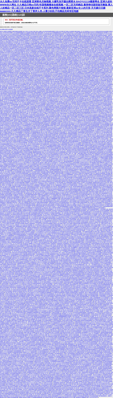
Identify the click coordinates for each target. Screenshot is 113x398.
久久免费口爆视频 (78, 32)
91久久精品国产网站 (24, 297)
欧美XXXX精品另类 (72, 149)
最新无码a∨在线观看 (85, 125)
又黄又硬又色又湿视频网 (53, 148)
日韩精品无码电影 (107, 250)
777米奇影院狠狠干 (107, 91)
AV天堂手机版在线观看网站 (85, 244)
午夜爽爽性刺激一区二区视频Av (48, 173)
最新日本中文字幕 (61, 195)
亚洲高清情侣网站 (86, 32)
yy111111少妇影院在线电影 (81, 124)
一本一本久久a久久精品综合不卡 (37, 256)
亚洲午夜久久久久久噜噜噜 (75, 142)
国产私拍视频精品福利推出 (97, 166)
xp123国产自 (11, 68)
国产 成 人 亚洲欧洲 (80, 49)
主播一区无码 (100, 84)
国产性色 (51, 228)
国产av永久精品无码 (87, 186)
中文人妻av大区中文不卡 (94, 201)
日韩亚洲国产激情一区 (6, 65)
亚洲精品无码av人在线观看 (57, 227)
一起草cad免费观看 (11, 148)
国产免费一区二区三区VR (57, 163)
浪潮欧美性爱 (90, 382)
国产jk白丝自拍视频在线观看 (105, 76)
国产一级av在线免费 (31, 52)
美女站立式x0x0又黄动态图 (9, 80)
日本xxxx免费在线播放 (46, 320)
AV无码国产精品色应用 (73, 51)
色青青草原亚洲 (12, 287)
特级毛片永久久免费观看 (53, 349)
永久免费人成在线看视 (49, 116)
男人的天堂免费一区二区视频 (31, 333)
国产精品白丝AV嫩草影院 (25, 203)
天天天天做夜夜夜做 (75, 259)
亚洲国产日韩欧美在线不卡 (55, 129)
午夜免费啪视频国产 (71, 53)
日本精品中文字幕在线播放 (105, 262)
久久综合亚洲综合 (42, 101)
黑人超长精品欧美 (78, 309)
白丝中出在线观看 (74, 217)
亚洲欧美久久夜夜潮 (26, 154)
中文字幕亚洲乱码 (6, 248)
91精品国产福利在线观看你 (47, 160)
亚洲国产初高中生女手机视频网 (40, 166)
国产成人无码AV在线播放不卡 (105, 341)
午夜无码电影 (30, 92)
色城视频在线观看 (65, 142)
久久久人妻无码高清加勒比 (67, 341)
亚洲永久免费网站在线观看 (98, 136)
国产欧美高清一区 (107, 312)
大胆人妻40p (26, 384)
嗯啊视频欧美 (75, 270)
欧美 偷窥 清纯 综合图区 (58, 136)
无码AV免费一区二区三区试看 (78, 59)
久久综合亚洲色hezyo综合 (46, 40)
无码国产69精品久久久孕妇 (57, 288)
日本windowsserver (54, 252)
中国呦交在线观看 (15, 374)
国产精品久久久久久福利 (74, 122)
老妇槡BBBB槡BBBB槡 (9, 393)
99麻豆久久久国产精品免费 (82, 251)
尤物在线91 (92, 219)
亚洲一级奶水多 (34, 154)
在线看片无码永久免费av (72, 56)
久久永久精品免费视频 (57, 73)
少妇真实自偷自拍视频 (68, 281)
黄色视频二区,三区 (108, 32)
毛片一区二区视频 (46, 189)
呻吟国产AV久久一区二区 (76, 365)
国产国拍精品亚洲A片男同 (8, 369)
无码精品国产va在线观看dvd (63, 243)
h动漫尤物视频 (49, 327)
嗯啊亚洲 (102, 162)
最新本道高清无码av (31, 305)
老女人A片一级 (79, 118)
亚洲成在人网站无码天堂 (7, 141)
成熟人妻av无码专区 (108, 69)
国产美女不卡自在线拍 (98, 234)
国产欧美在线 (68, 231)
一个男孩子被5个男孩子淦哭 (70, 34)
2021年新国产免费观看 (68, 207)
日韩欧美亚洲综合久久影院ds (17, 267)
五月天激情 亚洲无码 (82, 81)
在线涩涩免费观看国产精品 (32, 187)
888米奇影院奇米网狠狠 (61, 68)
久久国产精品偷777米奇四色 (53, 203)
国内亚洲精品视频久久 (91, 377)
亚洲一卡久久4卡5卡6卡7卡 (92, 397)
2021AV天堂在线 (13, 35)
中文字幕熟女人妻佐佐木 (86, 136)
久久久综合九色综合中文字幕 (74, 85)
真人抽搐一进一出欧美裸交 (43, 333)
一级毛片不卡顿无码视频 (73, 335)
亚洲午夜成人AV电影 (96, 167)
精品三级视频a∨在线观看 (18, 231)
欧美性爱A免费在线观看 (39, 388)
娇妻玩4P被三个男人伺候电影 (53, 356)
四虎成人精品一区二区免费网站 (74, 144)
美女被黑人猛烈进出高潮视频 (98, 291)
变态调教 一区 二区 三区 (95, 316)
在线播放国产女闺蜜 (97, 187)
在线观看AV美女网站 (57, 384)
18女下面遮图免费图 (67, 182)
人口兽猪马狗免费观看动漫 (19, 49)
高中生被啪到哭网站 (56, 181)
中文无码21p (22, 390)
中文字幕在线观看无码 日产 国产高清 (17, 55)
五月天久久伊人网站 (32, 105)
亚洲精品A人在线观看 (24, 337)
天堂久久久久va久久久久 (5, 34)
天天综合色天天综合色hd (47, 39)
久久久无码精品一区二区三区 (8, 300)
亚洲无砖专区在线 (60, 247)
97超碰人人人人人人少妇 (58, 381)
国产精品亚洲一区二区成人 (8, 60)
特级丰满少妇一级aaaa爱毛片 (93, 53)
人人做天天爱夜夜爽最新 (77, 378)
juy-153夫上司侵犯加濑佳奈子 (9, 206)
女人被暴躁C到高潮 (67, 394)
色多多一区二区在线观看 (5, 51)
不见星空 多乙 (13, 138)
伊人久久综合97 (87, 308)
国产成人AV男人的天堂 (44, 72)
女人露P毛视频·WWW (51, 102)
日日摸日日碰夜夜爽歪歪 (22, 288)
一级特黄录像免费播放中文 (69, 161)
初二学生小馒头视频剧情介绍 (38, 327)
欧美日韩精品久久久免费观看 (75, 158)
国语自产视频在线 (56, 309)
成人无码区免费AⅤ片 (8, 42)
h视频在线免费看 (92, 292)
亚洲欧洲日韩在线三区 (53, 202)
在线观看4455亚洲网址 (102, 335)
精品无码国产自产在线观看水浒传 (67, 220)
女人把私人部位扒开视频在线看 (80, 88)
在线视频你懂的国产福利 (9, 303)
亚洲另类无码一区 (6, 210)
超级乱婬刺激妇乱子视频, (17, 122)
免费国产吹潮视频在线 (23, 121)
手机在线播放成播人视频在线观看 (53, 79)
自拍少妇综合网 (79, 361)
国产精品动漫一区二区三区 (73, 388)
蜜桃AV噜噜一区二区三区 (8, 395)
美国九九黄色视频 (7, 320)
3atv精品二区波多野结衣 (50, 338)
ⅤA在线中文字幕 (59, 88)
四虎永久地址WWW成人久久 (41, 190)
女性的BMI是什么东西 (98, 271)
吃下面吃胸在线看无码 (6, 349)
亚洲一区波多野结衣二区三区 (93, 210)
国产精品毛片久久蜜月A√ (11, 121)
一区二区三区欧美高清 (62, 222)
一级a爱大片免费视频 (73, 63)
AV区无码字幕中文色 (91, 175)
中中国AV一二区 (98, 189)
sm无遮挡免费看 (99, 393)
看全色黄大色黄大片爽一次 (21, 239)
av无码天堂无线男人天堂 (89, 95)
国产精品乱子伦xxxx (98, 101)
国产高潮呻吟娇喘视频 (22, 252)
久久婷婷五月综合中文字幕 (60, 160)
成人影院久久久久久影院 (36, 178)
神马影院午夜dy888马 (79, 226)
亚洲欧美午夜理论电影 (34, 325)
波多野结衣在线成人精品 (68, 77)
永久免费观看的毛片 (55, 323)
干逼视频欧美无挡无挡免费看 (105, 370)
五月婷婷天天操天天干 (84, 162)
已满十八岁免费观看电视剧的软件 (74, 354)
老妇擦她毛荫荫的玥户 (29, 301)
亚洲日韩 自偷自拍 (68, 299)
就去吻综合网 (6, 329)
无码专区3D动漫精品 (9, 160)
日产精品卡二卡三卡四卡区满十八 (33, 381)
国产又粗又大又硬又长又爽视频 (102, 87)
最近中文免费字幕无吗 (89, 272)
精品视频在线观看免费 (34, 337)
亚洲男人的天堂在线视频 (72, 116)
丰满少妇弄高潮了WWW (12, 134)
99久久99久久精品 (19, 157)
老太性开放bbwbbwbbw (86, 117)
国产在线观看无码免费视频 (30, 91)
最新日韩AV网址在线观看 (48, 205)
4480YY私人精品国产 (85, 138)
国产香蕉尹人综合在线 (19, 369)
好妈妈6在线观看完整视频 (66, 380)
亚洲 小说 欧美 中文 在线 (97, 79)
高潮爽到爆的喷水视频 (58, 171)
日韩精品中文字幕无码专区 (60, 296)
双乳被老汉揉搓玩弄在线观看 (79, 210)
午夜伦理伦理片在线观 (39, 331)
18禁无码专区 (60, 329)
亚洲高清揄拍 (31, 264)
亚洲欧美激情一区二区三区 (19, 250)
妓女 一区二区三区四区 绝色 (16, 243)
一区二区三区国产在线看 (84, 388)
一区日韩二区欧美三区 (96, 92)
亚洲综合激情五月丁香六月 (107, 148)
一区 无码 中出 (91, 195)
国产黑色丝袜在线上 (12, 362)
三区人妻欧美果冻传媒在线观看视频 (54, 305)
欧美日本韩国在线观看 (83, 278)
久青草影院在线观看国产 (68, 40)
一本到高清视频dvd (39, 254)
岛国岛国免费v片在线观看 (86, 129)
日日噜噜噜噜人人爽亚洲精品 (39, 185)
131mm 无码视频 (46, 130)
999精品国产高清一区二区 (106, 369)
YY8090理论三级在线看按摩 (43, 199)
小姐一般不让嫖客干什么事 (38, 193)
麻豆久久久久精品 (21, 83)
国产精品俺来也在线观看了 (7, 195)
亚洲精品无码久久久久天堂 (42, 372)
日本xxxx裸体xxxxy (19, 69)
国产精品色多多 (28, 349)
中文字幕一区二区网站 (60, 84)
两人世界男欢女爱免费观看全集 (91, 341)
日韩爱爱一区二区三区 (38, 281)
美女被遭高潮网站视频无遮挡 (66, 106)
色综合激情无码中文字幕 (31, 313)
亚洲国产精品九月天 (56, 285)
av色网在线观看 (99, 149)
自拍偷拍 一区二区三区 (82, 34)
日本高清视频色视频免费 (14, 373)
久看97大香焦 (65, 120)
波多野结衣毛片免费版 (31, 126)
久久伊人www (70, 340)
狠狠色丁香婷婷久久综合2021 (19, 342)
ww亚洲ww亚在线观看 (9, 182)
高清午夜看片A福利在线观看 (17, 91)
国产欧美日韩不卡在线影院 (56, 392)
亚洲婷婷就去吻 (72, 366)
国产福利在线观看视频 (107, 361)
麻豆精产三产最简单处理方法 (31, 197)
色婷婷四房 (27, 285)
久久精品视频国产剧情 (92, 146)
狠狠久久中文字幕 (64, 85)
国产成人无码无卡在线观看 (99, 246)
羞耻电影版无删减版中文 (9, 102)
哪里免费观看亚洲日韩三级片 (51, 141)
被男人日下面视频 (39, 299)
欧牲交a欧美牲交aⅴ (36, 251)
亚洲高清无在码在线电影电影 (43, 80)
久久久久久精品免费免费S (95, 170)
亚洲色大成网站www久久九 (78, 198)
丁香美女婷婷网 (70, 238)
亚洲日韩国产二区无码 (28, 364)
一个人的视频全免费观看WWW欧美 (18, 106)
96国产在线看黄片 (45, 213)
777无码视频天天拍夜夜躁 (94, 96)
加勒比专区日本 (61, 89)
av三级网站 (22, 197)
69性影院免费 (7, 311)
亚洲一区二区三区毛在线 (66, 197)
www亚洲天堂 (18, 205)
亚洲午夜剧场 (105, 202)
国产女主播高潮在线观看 (41, 345)
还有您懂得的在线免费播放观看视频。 (42, 236)
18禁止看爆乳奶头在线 (45, 374)
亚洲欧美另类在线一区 (81, 352)
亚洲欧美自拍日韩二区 (7, 289)
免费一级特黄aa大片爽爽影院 (41, 118)
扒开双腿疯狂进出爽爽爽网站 (45, 292)
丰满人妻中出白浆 (72, 222)
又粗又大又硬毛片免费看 (9, 186)
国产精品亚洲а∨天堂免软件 (70, 377)
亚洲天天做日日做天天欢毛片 (82, 80)
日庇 (36, 268)
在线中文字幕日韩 (83, 44)
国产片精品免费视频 (37, 47)
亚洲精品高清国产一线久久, (57, 158)
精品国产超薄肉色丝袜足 (13, 114)
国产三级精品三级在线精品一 (81, 71)
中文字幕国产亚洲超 (35, 171)
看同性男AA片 (59, 55)
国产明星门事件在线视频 (35, 320)
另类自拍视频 (12, 327)
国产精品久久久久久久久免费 (39, 150)
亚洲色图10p (53, 243)
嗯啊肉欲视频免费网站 (10, 239)
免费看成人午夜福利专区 (14, 228)
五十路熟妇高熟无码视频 (32, 234)
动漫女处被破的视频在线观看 (32, 56)
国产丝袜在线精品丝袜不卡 (86, 211)
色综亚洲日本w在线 (93, 102)
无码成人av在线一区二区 (9, 312)
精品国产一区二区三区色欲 (8, 205)
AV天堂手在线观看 (88, 374)
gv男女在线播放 (51, 137)
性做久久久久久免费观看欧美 (48, 357)
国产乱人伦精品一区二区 (54, 352)
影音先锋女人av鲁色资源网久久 (61, 201)
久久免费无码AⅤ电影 (94, 163)
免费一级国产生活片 (11, 381)
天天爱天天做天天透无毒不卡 (67, 145)
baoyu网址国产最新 (66, 36)
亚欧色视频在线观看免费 (75, 209)
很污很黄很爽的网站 (35, 276)
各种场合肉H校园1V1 (57, 178)
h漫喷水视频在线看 (30, 55)
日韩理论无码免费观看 (63, 366)
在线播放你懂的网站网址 (69, 301)
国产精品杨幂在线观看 (29, 380)
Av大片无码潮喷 (86, 279)
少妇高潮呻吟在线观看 (72, 134)
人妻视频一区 (47, 113)
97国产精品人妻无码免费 (106, 42)
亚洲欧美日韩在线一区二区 (70, 266)
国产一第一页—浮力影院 (20, 102)
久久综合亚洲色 (91, 169)
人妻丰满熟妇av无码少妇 (33, 142)
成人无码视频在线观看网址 (44, 315)
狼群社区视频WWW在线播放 (94, 360)
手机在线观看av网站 (77, 197)
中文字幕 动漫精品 (9, 295)
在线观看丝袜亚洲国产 (85, 313)
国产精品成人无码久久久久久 (42, 224)
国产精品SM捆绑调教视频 (79, 346)
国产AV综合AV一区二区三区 (96, 134)
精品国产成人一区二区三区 (53, 97)
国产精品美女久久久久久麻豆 (71, 109)
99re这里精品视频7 (24, 57)
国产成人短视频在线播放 (46, 69)
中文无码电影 (109, 239)
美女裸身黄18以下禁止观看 (8, 179)
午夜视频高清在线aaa (27, 210)
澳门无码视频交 (86, 52)
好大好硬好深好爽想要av (72, 183)
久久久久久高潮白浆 (51, 247)
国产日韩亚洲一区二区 (20, 126)
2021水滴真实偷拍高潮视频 (79, 299)
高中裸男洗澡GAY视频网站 (77, 279)
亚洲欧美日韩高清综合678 (18, 214)
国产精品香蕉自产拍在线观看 (34, 60)
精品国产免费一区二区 (22, 52)
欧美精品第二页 (97, 280)
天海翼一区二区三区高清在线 (33, 374)
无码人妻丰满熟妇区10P (44, 242)
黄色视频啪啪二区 (86, 332)
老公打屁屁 (6, 112)
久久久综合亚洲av (101, 329)
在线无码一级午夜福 (52, 132)
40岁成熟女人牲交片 (61, 56)
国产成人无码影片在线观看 (88, 289)
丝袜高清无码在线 (92, 63)
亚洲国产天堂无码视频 (105, 201)
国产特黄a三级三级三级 (65, 328)
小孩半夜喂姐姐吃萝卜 (78, 166)
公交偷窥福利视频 (60, 338)
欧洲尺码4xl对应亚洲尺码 (45, 128)
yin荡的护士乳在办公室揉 (65, 44)
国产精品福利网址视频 (42, 175)
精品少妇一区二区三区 (73, 105)
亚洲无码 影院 (107, 285)
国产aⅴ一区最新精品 (8, 357)
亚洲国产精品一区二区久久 (24, 169)
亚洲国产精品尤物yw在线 (22, 275)
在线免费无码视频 (77, 336)
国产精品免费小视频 (51, 370)
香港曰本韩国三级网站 (44, 289)
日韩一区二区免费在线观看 (35, 222)
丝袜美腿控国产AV (15, 255)
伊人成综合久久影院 (96, 121)
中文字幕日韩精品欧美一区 (65, 303)
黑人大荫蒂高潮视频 (100, 349)
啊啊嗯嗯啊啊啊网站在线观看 (64, 316)
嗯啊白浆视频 (24, 60)
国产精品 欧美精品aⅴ (68, 227)
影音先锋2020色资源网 (6, 338)
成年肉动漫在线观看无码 (58, 65)
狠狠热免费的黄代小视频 (23, 134)
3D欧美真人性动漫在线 (17, 291)
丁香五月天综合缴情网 (41, 226)
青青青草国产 (13, 56)
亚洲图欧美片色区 (84, 179)
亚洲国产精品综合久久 (86, 156)
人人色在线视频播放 (18, 132)
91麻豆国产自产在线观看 (100, 73)
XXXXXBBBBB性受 (14, 315)
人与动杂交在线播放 (63, 126)
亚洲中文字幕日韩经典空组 (93, 160)
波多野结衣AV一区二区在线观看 (105, 150)
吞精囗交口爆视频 (22, 386)
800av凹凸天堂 (55, 64)
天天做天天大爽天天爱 (73, 110)
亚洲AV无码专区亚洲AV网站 (81, 193)
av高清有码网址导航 (11, 280)
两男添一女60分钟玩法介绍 (84, 89)
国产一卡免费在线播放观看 (8, 157)
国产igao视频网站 (92, 149)
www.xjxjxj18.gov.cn (61, 112)
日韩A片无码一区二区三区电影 (19, 145)
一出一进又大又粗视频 (32, 137)
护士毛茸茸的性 (25, 161)
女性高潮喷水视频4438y (69, 389)
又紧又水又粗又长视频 (45, 177)
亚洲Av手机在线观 (98, 299)
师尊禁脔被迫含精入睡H (21, 336)
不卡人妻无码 (105, 170)
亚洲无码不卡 (51, 358)
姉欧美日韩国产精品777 (90, 393)
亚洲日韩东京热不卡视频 (31, 353)
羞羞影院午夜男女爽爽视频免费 (83, 112)
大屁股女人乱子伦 (79, 392)
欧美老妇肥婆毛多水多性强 (18, 99)
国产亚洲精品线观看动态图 (36, 169)
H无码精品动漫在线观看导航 (87, 38)
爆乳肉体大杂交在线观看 (67, 358)
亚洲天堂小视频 (26, 69)
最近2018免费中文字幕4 (5, 152)
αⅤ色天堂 (62, 270)
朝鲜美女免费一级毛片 (88, 83)
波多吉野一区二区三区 (68, 43)
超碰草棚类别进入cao (26, 75)
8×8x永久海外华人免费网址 (50, 271)
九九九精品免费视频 (6, 189)
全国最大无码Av (36, 128)
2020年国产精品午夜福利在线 (87, 189)
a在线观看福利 (18, 60)
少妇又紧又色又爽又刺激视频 (47, 296)
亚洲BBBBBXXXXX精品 (26, 95)
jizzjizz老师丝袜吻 (70, 114)
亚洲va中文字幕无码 (33, 211)
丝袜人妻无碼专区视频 (74, 202)
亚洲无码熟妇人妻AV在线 (100, 195)
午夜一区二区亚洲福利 (12, 177)
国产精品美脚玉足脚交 (68, 88)
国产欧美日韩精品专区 (66, 259)
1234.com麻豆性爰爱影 (87, 300)
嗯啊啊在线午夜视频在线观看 (23, 167)
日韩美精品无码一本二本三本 (81, 317)
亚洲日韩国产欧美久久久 (23, 211)
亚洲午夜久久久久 (42, 234)
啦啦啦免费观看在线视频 (75, 189)
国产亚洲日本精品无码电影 (69, 288)
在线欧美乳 (12, 76)
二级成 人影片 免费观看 (23, 202)
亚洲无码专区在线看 (63, 179)
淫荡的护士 (22, 268)
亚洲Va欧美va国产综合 (28, 317)
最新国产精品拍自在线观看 (70, 370)
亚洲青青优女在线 (47, 274)
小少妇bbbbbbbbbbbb (104, 68)
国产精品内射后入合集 (86, 368)
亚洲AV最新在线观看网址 (65, 279)
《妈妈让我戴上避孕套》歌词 (83, 153)
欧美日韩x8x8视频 (8, 32)
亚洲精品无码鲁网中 (29, 190)
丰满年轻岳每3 (100, 312)
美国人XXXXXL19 (74, 187)
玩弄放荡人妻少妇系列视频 (55, 272)
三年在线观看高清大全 (88, 40)
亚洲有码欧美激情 (52, 218)
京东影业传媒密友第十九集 (25, 39)
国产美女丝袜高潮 (40, 369)
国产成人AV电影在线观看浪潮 (35, 215)
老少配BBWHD (93, 67)
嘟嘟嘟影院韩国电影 (37, 152)
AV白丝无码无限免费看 (29, 59)
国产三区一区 (76, 358)
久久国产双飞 (54, 76)
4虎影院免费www (104, 235)
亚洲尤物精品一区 (74, 199)
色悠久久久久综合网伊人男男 (92, 227)
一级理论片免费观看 (57, 240)
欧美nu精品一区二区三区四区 (43, 214)
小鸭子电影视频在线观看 (93, 295)
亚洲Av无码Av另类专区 (88, 234)
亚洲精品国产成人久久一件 (37, 263)
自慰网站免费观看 (63, 133)
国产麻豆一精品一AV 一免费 (70, 153)
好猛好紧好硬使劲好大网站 (29, 254)
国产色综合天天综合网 (6, 252)
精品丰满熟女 (90, 390)
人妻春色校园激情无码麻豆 (74, 255)
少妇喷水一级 (84, 280)
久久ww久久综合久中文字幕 (68, 129)
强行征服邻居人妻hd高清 (95, 97)
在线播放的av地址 (14, 169)
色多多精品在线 (50, 59)
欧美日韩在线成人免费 (83, 152)
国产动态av (33, 226)
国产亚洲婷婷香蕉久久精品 (34, 156)
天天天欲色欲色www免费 (80, 100)
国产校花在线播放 (41, 353)
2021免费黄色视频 (101, 43)
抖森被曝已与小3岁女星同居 (31, 182)
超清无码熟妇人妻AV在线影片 (90, 93)
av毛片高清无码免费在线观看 (48, 31)
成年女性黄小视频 (98, 48)
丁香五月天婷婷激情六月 (39, 141)
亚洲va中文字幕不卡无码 (67, 393)
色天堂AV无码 (80, 113)
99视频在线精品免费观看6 (54, 106)
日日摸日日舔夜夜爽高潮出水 (53, 154)
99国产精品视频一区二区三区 (56, 242)
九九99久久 (92, 381)
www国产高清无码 (99, 232)
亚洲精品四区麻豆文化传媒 (64, 365)
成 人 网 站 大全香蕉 (41, 112)
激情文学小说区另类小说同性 (48, 364)
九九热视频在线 (46, 108)
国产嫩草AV (8, 374)
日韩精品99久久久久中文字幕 (65, 267)
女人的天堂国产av (26, 338)
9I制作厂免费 (99, 228)
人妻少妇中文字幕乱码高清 (19, 183)
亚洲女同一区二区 (28, 42)
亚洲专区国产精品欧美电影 (13, 297)
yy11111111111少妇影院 (44, 165)
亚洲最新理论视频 (76, 223)
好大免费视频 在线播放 (37, 210)
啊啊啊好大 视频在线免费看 (52, 267)
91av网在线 (104, 219)
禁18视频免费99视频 (101, 346)
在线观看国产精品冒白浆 (20, 179)
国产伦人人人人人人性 (58, 43)
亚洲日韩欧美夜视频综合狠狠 (31, 356)
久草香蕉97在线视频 (27, 152)
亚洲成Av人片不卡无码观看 (40, 311)
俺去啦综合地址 (72, 96)
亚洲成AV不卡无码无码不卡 (33, 145)
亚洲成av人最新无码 (64, 291)
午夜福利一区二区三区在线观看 (92, 311)
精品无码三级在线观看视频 (55, 268)
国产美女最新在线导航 (48, 240)
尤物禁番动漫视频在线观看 (106, 332)
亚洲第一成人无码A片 (20, 79)
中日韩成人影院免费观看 (41, 126)
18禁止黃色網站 (67, 136)
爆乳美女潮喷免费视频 (87, 309)
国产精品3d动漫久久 (46, 342)
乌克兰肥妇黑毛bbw (85, 316)
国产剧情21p (47, 256)
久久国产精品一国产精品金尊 (6, 198)
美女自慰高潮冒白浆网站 (21, 163)
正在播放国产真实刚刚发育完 (32, 227)
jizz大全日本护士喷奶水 (23, 345)
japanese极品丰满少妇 (24, 256)
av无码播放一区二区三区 (60, 114)
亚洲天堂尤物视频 (27, 174)
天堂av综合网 (65, 55)
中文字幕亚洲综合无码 (5, 187)
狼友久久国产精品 (77, 285)
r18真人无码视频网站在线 (16, 311)
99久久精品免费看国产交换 (12, 220)
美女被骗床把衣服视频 (58, 308)
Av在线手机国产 (56, 380)
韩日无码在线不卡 (87, 205)
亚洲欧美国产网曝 (85, 42)
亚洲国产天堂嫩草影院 (73, 81)
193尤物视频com (95, 158)
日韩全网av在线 (33, 34)
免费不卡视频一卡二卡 (38, 238)
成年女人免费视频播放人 (73, 47)
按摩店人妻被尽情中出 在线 (80, 48)
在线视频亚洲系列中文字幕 (17, 232)
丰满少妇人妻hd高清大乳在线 (11, 73)
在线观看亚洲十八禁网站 (15, 201)
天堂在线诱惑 (62, 166)
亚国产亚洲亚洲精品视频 (60, 108)
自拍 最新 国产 (45, 140)
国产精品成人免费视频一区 (28, 243)
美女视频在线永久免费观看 (22, 140)
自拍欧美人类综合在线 (6, 222)
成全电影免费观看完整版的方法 (28, 129)
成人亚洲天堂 (76, 333)
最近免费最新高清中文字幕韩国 (52, 44)
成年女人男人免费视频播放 (12, 59)
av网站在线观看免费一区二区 (23, 93)
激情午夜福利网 (96, 83)
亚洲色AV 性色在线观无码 (5, 153)
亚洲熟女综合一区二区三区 (104, 372)
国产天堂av (11, 124)
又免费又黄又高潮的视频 (83, 51)
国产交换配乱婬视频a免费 (44, 255)
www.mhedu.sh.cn (6, 243)
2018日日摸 (65, 158)
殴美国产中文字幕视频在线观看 (26, 240)
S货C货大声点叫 (83, 333)
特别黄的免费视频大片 (16, 378)
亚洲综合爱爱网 (92, 116)
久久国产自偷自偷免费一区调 (33, 177)
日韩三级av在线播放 (25, 201)
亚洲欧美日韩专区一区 (38, 361)
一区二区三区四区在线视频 (46, 161)
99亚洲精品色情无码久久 (21, 199)
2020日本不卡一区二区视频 (83, 134)
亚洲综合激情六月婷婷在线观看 (70, 219)
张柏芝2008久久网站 (34, 165)
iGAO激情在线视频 (93, 342)
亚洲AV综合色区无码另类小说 (60, 388)
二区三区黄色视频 (8, 170)
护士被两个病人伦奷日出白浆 (67, 368)
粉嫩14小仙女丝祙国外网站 (71, 89)
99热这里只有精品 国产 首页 (100, 338)
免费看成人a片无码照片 (19, 195)
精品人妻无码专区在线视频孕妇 (77, 271)
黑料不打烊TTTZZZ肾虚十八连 (90, 165)
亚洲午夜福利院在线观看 (28, 368)
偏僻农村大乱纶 (63, 354)
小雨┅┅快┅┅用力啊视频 (91, 264)
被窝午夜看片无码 (60, 389)
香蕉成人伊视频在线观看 (40, 304)
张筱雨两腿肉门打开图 (55, 124)
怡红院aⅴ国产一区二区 (95, 223)
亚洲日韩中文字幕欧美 (95, 217)
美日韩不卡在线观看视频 (16, 171)
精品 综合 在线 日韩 (27, 291)
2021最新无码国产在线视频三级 (66, 64)
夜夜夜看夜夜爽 (3, 64)
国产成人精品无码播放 (29, 44)
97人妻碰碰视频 (44, 349)
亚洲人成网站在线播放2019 (67, 289)
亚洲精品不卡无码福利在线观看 (104, 104)
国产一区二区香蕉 (33, 217)
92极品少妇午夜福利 (15, 178)
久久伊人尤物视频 (103, 160)
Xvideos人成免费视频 (39, 183)
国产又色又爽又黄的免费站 (86, 55)
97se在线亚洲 (65, 386)
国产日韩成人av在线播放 (95, 52)
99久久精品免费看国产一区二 (55, 251)
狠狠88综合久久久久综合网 (98, 75)
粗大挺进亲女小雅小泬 (70, 100)
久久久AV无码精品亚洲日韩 (102, 357)
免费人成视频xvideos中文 (83, 345)
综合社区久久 (93, 109)
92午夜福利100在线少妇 (89, 87)
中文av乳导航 (45, 222)
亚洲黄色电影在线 (107, 240)
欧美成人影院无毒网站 (98, 352)
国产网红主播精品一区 (87, 327)
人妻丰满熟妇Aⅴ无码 (75, 125)
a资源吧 (29, 263)
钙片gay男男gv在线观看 (96, 279)
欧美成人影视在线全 (46, 186)
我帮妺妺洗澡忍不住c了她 (102, 67)
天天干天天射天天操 (82, 133)
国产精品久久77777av (29, 118)
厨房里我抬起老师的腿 (106, 167)
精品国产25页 (31, 202)
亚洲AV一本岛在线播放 (12, 340)
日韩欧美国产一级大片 (25, 191)
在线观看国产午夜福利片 (30, 231)
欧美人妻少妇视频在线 (60, 52)
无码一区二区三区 (90, 60)
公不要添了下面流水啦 (83, 63)
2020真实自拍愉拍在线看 (18, 236)
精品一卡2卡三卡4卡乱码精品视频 (29, 350)
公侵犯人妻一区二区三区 (67, 312)
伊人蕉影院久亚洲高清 (107, 276)
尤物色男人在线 (62, 35)
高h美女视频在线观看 (15, 129)
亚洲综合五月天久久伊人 (5, 333)
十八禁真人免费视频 (11, 116)
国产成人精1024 (23, 373)
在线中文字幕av (106, 266)
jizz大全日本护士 (86, 321)
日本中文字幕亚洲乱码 (20, 393)
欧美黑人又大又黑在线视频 (98, 207)
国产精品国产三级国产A (84, 239)
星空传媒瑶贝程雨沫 (41, 300)
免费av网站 (46, 393)
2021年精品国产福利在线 (66, 75)
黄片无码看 (94, 303)
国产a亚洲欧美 (93, 335)
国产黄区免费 (99, 283)
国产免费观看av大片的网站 (99, 274)
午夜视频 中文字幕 (42, 154)
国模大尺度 (95, 57)
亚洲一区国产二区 (17, 357)
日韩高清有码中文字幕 (82, 137)
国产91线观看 (90, 280)
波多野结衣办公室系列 (100, 392)
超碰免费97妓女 (67, 39)
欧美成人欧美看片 (98, 47)
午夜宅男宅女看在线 (64, 199)
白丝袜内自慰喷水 (107, 352)
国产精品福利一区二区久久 (107, 316)
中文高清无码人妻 (98, 365)
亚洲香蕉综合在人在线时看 (18, 118)
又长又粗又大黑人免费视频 (9, 173)
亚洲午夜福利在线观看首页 (27, 238)
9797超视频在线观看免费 (36, 397)
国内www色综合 (5, 284)
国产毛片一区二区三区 (28, 323)
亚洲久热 (79, 327)
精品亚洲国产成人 (93, 394)
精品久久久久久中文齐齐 (61, 51)
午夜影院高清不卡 (37, 272)
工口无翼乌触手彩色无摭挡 (8, 328)
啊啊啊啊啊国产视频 (55, 198)
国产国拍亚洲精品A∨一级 (10, 304)
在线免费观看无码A (26, 125)
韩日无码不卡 (40, 34)
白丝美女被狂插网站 (6, 207)
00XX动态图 (4, 377)
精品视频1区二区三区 (47, 93)
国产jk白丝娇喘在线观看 (47, 92)
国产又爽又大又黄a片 (22, 358)
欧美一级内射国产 (87, 75)
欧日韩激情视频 (102, 80)
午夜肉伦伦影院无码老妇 (100, 95)
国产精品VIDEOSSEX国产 (35, 76)
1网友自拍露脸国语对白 (63, 186)
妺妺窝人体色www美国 (96, 313)
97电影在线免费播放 (78, 281)
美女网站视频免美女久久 (67, 210)
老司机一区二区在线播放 (7, 67)
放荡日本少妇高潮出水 (7, 158)
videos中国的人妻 (105, 171)
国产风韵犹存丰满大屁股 (51, 226)
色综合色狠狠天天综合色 (5, 382)
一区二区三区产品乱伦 (16, 251)
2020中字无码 (22, 315)
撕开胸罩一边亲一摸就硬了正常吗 (33, 296)
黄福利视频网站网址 (86, 142)
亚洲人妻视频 (13, 301)
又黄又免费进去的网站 (54, 350)
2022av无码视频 (107, 232)
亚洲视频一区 (93, 267)
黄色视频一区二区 (32, 224)
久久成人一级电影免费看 (70, 304)
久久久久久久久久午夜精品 (91, 284)
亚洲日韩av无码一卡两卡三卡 (56, 177)
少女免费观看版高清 (38, 87)
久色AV (1, 226)
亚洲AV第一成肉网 (43, 36)
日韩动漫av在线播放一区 (57, 207)
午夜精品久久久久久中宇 (17, 364)
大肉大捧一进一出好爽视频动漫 (76, 307)
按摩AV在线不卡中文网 (18, 198)
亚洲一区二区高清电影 (75, 313)
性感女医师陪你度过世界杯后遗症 (94, 199)
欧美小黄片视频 (49, 380)
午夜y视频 (108, 173)
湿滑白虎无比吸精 (59, 173)
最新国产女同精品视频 (31, 108)
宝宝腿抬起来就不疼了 (100, 238)
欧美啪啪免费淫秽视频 (17, 352)
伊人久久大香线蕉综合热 (54, 270)
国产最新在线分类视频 (6, 364)
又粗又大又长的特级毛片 (52, 162)
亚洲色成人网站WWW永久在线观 (64, 83)
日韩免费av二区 (74, 248)
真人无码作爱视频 (66, 165)
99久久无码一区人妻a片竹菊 (29, 31)
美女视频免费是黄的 (94, 125)
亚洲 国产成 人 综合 (25, 222)
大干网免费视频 (5, 307)
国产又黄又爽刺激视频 (78, 45)
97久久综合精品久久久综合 (16, 360)
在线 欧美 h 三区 (28, 146)
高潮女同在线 (79, 52)
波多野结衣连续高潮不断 (82, 150)
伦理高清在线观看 (11, 166)
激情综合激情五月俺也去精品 (42, 386)
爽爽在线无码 (60, 76)
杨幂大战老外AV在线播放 (73, 179)
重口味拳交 (47, 243)
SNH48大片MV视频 (4, 309)
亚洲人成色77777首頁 (11, 142)
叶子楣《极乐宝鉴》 (76, 316)
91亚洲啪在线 (101, 303)
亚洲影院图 (46, 361)
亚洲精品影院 (39, 342)
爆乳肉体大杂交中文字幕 (30, 274)
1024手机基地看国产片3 (81, 84)
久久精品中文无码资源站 (27, 209)
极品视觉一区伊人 (95, 77)
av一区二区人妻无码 (72, 390)
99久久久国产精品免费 (44, 56)
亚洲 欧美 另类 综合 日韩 (42, 133)
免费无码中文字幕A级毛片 (42, 346)
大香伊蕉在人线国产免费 (62, 149)
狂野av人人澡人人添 (102, 226)
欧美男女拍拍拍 (20, 44)
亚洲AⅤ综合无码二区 (56, 93)
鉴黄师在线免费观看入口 (70, 344)
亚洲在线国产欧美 (64, 47)
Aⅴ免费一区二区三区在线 (34, 394)
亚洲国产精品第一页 (77, 182)
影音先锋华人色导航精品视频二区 (51, 360)
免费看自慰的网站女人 (33, 288)
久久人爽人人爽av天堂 (102, 394)
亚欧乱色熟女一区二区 (29, 304)
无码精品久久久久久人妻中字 (102, 323)
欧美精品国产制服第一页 (25, 392)
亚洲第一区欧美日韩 (43, 100)
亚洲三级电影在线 (24, 394)
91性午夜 (40, 297)
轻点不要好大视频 (107, 230)
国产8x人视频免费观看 (42, 52)
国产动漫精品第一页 (68, 214)
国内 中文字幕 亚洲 (15, 51)
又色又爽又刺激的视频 (16, 95)
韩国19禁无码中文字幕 (78, 64)
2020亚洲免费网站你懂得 (23, 218)
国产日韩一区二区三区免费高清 (99, 384)
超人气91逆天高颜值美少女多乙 (16, 254)
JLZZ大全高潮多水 (73, 120)
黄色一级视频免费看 (17, 226)
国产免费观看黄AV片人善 (88, 365)
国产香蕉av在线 (49, 308)
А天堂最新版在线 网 (47, 75)
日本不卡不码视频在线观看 (20, 328)
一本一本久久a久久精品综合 (49, 348)
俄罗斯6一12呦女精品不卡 (64, 101)
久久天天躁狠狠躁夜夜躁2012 (21, 235)
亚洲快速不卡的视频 (6, 259)
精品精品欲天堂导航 (91, 250)
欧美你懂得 (13, 92)
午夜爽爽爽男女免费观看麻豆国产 (33, 312)
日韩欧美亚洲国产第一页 (45, 85)
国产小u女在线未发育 (73, 194)
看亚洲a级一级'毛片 (21, 35)
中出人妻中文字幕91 (42, 356)
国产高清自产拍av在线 (52, 99)
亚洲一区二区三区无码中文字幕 (104, 93)
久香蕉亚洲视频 (75, 162)
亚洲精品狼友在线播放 (60, 295)
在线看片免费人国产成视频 (29, 332)
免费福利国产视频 (26, 226)
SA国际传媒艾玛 (10, 75)
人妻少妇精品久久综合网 (90, 346)
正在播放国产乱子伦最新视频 (69, 251)
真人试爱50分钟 (50, 311)
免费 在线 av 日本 (94, 239)
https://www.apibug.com (17, 174)
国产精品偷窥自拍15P (33, 100)
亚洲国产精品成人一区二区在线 (77, 185)
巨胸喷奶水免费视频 (106, 199)
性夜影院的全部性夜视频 (82, 149)
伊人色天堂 (34, 291)
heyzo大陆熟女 (14, 345)
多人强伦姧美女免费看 (92, 84)
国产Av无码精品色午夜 (90, 232)
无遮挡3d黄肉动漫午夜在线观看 (20, 289)
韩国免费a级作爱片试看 (42, 51)
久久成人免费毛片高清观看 (8, 223)
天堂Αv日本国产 (26, 136)
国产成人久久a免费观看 (63, 157)
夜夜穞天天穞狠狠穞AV (30, 223)
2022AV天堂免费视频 (104, 210)
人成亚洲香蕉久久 (77, 207)
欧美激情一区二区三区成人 (10, 266)
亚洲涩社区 (101, 218)
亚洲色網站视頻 (9, 380)
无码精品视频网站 (37, 92)
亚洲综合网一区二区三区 (30, 369)
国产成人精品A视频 (75, 65)
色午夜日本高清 (11, 79)
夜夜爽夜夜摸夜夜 (42, 389)
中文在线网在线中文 (69, 324)
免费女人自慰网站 (68, 246)
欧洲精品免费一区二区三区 (75, 156)
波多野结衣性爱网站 (58, 325)
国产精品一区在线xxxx (12, 96)
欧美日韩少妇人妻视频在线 (85, 276)
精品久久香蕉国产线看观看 (45, 285)
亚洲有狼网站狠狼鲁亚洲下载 (6, 342)
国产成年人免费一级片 (45, 335)
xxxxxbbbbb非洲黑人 (50, 389)
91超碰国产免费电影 (28, 166)
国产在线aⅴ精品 (40, 217)
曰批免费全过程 (53, 56)
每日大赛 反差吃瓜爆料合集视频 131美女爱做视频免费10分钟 (49, 230)
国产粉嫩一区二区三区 (47, 219)
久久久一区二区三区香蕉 (18, 158)
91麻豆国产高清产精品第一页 (20, 101)
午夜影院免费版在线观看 (31, 246)
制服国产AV (18, 260)
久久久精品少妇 (43, 146)
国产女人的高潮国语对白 (39, 110)
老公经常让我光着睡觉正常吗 (77, 39)
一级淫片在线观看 (72, 201)
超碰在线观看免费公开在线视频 (44, 279)
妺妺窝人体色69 (9, 299)
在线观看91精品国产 (31, 342)
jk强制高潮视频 (56, 47)
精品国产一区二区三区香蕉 (49, 84)
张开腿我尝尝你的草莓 (98, 259)
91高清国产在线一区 (54, 45)
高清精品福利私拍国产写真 (36, 348)
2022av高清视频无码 (92, 366)
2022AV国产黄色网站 (57, 92)
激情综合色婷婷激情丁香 (101, 275)
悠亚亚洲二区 (46, 35)
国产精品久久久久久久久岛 (28, 360)
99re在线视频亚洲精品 (64, 369)
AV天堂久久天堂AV (51, 250)
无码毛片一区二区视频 (6, 185)
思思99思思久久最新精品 (9, 324)
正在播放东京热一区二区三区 (15, 284)
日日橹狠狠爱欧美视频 (35, 213)
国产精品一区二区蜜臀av (94, 345)
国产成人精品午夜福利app (31, 279)
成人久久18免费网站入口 (104, 163)
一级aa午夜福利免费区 (72, 132)
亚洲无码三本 (107, 340)
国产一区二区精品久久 (61, 258)
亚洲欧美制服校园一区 (27, 150)
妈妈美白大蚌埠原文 (58, 283)
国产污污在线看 (54, 239)
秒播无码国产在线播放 (94, 191)
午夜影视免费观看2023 (92, 305)
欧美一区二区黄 (31, 85)
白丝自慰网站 (31, 63)
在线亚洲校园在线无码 (99, 354)
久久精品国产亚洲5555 (15, 329)
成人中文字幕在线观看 (104, 105)
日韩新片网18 (43, 293)
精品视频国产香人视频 (26, 84)
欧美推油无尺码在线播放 (9, 335)
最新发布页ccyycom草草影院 (43, 246)
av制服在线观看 (26, 181)
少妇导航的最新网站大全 (57, 342)
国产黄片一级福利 (90, 48)
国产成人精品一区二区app (54, 259)
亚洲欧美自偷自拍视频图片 (40, 59)
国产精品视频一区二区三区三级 (83, 344)
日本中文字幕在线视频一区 (31, 341)
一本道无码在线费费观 (28, 361)
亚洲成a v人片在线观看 (102, 114)
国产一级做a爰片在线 (26, 365)
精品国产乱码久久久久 (29, 267)
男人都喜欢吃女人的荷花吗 (11, 83)
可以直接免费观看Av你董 (61, 102)
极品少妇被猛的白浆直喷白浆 (80, 252)
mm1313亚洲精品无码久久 (27, 260)
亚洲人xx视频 (38, 31)
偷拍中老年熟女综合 (17, 113)
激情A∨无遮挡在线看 (89, 49)
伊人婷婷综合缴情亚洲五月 (107, 186)
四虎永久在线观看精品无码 (67, 268)
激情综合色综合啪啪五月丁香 (97, 36)
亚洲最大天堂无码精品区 (93, 278)
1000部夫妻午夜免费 (80, 230)
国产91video (110, 63)
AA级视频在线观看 (70, 57)
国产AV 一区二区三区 (60, 100)
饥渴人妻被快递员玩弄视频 (51, 336)
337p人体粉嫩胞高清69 (71, 52)
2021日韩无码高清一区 (107, 161)
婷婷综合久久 (14, 259)
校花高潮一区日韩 (21, 309)
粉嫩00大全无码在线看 (66, 356)
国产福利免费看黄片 (45, 124)
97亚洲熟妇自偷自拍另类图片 (51, 365)
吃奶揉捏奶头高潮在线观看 (78, 272)
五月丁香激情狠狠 (102, 239)
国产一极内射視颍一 (49, 284)
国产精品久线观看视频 (20, 303)
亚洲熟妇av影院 (27, 158)
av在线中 (65, 69)
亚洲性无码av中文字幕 (20, 395)
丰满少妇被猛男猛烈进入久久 (29, 157)
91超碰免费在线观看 (11, 93)
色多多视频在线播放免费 (37, 75)
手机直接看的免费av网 (35, 136)
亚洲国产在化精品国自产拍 (7, 183)
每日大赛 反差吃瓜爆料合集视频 (85, 140)
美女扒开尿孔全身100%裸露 (10, 52)
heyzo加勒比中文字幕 (22, 308)
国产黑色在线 (37, 264)
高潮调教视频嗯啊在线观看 (24, 73)
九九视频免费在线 (87, 166)
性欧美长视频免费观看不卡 (74, 141)
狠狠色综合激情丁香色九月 (80, 305)
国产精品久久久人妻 (86, 356)
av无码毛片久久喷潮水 (34, 220)
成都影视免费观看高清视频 (84, 36)
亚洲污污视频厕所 (9, 384)
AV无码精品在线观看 (77, 177)
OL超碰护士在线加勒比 (21, 381)
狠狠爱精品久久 (60, 226)
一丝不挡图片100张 (11, 278)
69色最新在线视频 (66, 72)
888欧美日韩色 (3, 278)
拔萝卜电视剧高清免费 (30, 370)
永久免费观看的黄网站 (107, 364)
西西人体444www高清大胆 (53, 278)
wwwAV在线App (53, 144)
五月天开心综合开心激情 (51, 211)
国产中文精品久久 (52, 51)
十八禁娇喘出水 (98, 169)
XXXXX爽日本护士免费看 (95, 254)
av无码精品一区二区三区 (28, 122)
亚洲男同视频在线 (96, 148)
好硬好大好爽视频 (20, 356)
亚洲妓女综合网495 (74, 369)
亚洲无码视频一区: (51, 52)
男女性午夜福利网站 (94, 262)
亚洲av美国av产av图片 (57, 40)
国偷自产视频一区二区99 (31, 366)
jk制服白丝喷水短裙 (25, 320)
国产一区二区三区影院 (34, 71)
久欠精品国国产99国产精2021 (65, 162)
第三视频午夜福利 (22, 187)
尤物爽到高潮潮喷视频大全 (49, 53)
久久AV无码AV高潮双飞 (63, 63)
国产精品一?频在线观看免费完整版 (53, 313)
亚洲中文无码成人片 (68, 146)
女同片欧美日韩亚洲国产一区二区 (94, 171)
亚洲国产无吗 (29, 83)
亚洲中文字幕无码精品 (28, 248)
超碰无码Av (14, 202)
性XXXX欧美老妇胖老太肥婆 (8, 274)
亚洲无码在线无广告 (22, 96)
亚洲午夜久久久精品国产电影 (85, 303)
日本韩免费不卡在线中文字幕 (81, 220)
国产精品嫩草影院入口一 (74, 170)
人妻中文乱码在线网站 (104, 125)
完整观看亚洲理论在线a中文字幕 (99, 182)
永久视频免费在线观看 (74, 337)
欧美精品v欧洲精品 (91, 252)
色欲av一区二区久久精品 (29, 198)
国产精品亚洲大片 (79, 57)
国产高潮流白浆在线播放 (63, 239)
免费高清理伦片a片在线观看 (91, 226)
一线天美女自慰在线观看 (46, 275)
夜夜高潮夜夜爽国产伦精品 (78, 242)
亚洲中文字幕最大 (58, 228)
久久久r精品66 (39, 274)
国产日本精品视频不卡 (62, 132)
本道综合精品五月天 (50, 57)
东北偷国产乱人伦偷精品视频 (61, 71)
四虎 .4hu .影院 (44, 132)
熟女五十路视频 (59, 281)
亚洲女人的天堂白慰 (50, 150)
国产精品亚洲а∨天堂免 (38, 42)
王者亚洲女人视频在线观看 (34, 235)
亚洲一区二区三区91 (92, 150)
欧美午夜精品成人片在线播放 (79, 287)
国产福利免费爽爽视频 (63, 206)
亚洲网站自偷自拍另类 (52, 390)
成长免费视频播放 (61, 336)
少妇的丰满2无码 (42, 308)
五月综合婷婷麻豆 (30, 362)
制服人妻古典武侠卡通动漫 (44, 117)
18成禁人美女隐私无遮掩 (70, 256)
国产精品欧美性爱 (26, 377)
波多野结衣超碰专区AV (78, 95)
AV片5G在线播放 (8, 291)
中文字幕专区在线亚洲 (59, 109)
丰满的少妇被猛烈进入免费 (22, 100)
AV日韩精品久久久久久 (79, 43)
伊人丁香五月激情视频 (25, 178)
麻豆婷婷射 (52, 374)
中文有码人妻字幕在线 (18, 67)
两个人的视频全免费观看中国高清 (53, 145)
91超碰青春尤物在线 (100, 120)
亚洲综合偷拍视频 (16, 271)
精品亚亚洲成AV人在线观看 (23, 40)
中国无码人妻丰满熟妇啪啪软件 (63, 280)
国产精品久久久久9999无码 (98, 205)
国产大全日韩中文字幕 (30, 97)
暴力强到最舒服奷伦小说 (32, 117)
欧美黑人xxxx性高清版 (58, 385)
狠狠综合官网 (81, 93)
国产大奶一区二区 (12, 167)
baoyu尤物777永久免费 (102, 44)
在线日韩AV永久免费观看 (30, 133)
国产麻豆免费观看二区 (58, 146)
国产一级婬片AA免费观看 (100, 301)
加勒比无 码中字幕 (35, 285)
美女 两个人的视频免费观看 (25, 45)
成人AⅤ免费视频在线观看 (33, 121)
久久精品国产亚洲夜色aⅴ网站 (81, 195)
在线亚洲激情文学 (88, 39)
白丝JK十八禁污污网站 (93, 193)
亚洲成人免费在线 (71, 49)
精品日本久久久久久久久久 (69, 392)
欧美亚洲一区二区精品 (83, 126)
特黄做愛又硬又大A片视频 (40, 138)
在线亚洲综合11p (69, 166)
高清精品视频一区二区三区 (50, 362)
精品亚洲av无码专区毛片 (81, 250)
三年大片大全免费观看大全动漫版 (34, 163)
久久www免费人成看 (89, 301)
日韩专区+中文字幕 (60, 104)
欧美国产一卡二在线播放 (51, 195)
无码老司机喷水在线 (76, 136)
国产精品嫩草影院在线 (66, 79)
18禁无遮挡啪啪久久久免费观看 (88, 85)
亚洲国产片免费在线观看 (96, 361)
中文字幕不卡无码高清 (58, 301)
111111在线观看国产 (6, 129)
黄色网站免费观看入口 (19, 274)
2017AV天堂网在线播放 (53, 194)
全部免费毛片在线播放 (43, 303)
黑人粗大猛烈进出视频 (63, 67)
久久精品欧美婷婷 (13, 309)
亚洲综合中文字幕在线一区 (47, 60)
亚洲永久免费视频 (31, 319)
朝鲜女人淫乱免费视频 (87, 182)
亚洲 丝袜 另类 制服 (38, 109)
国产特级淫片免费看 (35, 158)
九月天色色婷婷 (54, 315)
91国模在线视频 (83, 202)
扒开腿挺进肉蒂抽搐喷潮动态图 (65, 315)
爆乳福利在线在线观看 (93, 372)
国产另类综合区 (25, 71)
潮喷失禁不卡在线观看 (99, 272)
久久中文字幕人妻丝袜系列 (67, 169)
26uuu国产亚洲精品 (100, 324)
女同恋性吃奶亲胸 (31, 96)
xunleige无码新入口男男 (17, 150)
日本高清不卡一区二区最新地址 (87, 373)
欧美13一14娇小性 (94, 181)
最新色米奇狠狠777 (47, 317)
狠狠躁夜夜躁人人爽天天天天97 (62, 185)
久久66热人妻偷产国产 (75, 280)
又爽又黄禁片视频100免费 (15, 209)
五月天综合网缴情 (77, 215)
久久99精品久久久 (87, 361)
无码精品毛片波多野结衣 (49, 193)
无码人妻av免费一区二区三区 (95, 51)
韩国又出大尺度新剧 (105, 112)
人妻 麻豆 (103, 215)
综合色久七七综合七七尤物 (17, 181)
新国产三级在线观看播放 (69, 353)
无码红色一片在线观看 (67, 92)
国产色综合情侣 (86, 381)
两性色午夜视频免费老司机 (78, 393)
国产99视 (40, 130)
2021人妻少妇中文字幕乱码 (105, 61)
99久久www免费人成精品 (16, 368)
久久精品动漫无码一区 (95, 315)
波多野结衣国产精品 (64, 203)
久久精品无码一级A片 (46, 207)
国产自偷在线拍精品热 (95, 138)
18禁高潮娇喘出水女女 (21, 319)
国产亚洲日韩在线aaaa (11, 219)
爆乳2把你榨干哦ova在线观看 (97, 65)
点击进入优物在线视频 (62, 144)
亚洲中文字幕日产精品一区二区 (67, 154)
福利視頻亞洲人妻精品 (62, 244)
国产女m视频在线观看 (32, 239)
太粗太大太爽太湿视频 (95, 224)
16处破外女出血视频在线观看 (74, 190)
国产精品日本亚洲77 (69, 349)
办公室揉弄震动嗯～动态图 (105, 117)
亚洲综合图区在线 (70, 382)
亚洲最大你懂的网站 (104, 333)
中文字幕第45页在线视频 (28, 331)
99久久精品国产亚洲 (46, 397)
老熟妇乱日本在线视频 (59, 344)
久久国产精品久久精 (87, 57)
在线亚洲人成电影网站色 (74, 55)
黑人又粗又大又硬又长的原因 (24, 276)
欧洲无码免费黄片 (84, 376)
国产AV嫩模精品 (73, 93)
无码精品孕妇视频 (16, 141)
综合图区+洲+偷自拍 (26, 171)
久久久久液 (36, 289)
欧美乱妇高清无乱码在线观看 (102, 31)
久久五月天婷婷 (22, 374)
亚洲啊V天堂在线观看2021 (93, 61)
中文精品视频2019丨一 (91, 312)
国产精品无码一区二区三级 (7, 101)
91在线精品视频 (20, 304)
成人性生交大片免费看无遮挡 (44, 64)
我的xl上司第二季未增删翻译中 (71, 247)
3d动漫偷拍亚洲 (84, 141)
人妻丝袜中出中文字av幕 (41, 203)
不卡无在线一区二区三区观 (38, 284)
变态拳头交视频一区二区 (15, 109)
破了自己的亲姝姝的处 (85, 122)
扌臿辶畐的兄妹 (66, 189)
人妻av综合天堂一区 (77, 380)
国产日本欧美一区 (78, 213)
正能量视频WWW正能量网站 (23, 77)
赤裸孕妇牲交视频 (83, 295)
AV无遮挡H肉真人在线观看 (70, 395)
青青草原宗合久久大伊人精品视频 (79, 68)
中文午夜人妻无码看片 (107, 268)
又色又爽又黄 (82, 311)
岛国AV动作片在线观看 (42, 137)
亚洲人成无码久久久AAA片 (36, 219)
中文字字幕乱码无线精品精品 (83, 163)
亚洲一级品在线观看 (47, 210)
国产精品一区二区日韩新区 (6, 317)
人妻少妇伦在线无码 (34, 72)
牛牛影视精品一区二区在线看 (75, 300)
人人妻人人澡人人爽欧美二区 (96, 248)
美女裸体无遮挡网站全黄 (29, 299)
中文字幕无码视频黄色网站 (78, 264)
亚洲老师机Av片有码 (60, 218)
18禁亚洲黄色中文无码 (39, 116)
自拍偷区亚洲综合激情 (21, 312)
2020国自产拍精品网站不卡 (106, 270)
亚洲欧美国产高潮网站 (78, 340)
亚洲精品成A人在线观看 (42, 194)
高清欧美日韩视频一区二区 (56, 72)
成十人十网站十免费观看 (40, 195)
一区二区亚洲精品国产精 (84, 335)
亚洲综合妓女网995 (84, 243)
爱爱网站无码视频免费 (87, 207)
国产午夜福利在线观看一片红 (54, 341)
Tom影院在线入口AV (46, 38)
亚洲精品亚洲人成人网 (34, 148)
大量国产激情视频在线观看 (100, 289)
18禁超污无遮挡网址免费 (20, 293)
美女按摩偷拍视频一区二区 (81, 114)
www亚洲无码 (9, 236)
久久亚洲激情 (52, 324)
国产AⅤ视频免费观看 (46, 76)
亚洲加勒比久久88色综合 (85, 386)
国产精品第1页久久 (11, 285)
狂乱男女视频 (63, 352)
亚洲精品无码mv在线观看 (56, 121)
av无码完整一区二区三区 (31, 346)
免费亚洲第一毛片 (14, 187)
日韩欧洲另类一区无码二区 (67, 48)
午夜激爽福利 (105, 374)
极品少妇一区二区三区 (83, 56)
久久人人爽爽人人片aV (74, 203)
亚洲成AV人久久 (25, 352)
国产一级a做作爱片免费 (42, 341)
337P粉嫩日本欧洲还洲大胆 (19, 279)
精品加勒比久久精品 (40, 336)
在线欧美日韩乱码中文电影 (9, 305)
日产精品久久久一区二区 (98, 140)
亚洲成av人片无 (108, 122)
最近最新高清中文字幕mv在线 (29, 247)
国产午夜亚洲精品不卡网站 (31, 80)
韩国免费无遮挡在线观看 (16, 242)
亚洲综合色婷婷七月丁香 (74, 373)
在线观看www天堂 (34, 77)
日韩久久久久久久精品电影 (95, 376)
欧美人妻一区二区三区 (26, 144)
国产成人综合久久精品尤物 (22, 156)
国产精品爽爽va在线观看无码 (63, 234)
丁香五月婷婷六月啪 (45, 156)
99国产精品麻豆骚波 (50, 91)
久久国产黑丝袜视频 (91, 324)
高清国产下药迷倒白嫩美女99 (61, 307)
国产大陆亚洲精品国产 (70, 226)
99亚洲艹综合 (47, 321)
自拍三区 (89, 100)
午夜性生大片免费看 (52, 175)
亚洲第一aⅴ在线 (17, 75)
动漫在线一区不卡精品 (54, 140)
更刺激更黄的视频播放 (72, 133)
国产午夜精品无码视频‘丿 (28, 170)
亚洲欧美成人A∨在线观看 (28, 311)
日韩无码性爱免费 (8, 194)
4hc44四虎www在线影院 (89, 362)
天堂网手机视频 (87, 77)
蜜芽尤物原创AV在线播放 (101, 35)
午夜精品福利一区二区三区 (6, 332)
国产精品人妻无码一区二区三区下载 (101, 382)
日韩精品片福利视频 (14, 240)
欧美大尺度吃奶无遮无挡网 (89, 389)
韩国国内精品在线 (96, 186)
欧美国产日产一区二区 (104, 34)
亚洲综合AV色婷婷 (57, 197)
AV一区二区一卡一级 (95, 113)
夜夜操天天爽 (66, 283)
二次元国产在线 (38, 223)
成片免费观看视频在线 (35, 132)
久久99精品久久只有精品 (35, 377)
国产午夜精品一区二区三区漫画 (83, 67)
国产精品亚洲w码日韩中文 (40, 380)
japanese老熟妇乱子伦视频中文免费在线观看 (38, 259)
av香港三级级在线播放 (99, 49)
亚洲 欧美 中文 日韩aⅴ (42, 182)
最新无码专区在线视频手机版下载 (57, 321)
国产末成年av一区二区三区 (13, 203)
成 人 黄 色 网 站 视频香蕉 (60, 183)
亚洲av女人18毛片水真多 (96, 190)
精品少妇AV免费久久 (69, 321)
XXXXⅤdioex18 (92, 357)
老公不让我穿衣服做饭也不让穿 (72, 218)
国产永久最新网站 (46, 81)
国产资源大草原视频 (38, 378)
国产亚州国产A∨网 (56, 75)
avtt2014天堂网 (57, 36)
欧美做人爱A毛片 (91, 106)
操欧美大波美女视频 (37, 364)
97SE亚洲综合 (50, 36)
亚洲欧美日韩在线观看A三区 (17, 248)
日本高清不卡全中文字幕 (48, 215)
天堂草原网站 (38, 357)
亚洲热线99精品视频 (48, 388)
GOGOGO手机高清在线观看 (56, 333)
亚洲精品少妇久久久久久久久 (55, 372)
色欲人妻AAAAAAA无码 (61, 134)
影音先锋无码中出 (55, 220)
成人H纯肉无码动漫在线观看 (31, 315)
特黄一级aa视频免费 (103, 193)
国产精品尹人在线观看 (34, 167)
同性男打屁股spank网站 (67, 320)
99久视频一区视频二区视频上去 (22, 76)
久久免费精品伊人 (33, 262)
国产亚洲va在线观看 (64, 209)
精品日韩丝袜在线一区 (24, 114)
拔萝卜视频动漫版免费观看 (17, 152)
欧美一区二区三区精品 (71, 175)
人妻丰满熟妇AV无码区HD (105, 77)
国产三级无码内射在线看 (16, 382)
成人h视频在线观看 (84, 47)
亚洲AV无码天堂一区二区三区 (75, 263)
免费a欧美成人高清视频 (63, 300)
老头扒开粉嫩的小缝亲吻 (83, 116)
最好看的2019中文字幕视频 (42, 106)
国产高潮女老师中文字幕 (43, 268)
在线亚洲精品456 (94, 337)
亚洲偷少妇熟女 (63, 49)
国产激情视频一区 (75, 44)
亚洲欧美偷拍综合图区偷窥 (86, 91)
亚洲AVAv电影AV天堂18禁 (55, 87)
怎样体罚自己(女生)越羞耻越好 (100, 60)
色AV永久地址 (20, 116)
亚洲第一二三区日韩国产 (85, 65)
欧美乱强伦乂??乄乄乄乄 (17, 162)
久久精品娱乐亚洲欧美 (47, 120)
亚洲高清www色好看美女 (84, 217)
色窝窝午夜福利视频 (68, 177)
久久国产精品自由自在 (17, 170)
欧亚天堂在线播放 (109, 49)
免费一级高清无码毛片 (10, 36)
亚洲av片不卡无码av (48, 382)
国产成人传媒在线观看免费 (50, 68)
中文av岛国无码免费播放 (75, 274)
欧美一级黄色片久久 (46, 297)
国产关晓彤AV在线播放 (41, 247)
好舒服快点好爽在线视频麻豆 (78, 148)
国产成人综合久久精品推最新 (87, 338)
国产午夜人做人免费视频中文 (77, 72)
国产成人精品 (13, 77)
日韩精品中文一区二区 (30, 99)
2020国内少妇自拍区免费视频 (12, 197)
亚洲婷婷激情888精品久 (80, 275)
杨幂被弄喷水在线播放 (43, 358)
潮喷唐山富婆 (75, 360)
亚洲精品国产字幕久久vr (89, 173)
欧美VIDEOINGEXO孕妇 (43, 266)
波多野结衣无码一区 (23, 292)
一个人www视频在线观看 (17, 136)
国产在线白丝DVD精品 (20, 281)
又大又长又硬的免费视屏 (9, 217)
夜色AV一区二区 (87, 185)
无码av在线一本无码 (67, 384)
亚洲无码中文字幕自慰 (57, 219)
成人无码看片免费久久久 (11, 40)
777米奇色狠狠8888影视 (60, 357)
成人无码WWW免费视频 (21, 142)
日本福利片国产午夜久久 (40, 79)
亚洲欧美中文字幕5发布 (49, 340)
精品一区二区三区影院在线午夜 (49, 152)
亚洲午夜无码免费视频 (47, 223)
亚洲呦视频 (62, 349)
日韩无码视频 (90, 358)
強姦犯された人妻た (72, 342)
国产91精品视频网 (44, 354)
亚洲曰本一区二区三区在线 (100, 99)
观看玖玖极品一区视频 (53, 118)
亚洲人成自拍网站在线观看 (45, 227)
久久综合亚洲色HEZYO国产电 (16, 331)
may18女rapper (72, 67)
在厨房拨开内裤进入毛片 (101, 109)
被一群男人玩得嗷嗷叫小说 (9, 325)
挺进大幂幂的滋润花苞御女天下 (97, 122)
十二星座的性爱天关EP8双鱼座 (36, 134)
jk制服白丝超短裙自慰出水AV (83, 181)
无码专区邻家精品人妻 (102, 141)
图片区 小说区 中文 (92, 104)
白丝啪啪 (24, 372)
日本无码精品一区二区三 (104, 278)
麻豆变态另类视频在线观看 (10, 44)
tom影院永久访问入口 (44, 328)
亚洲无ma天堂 (47, 122)
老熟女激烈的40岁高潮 (65, 332)
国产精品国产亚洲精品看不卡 (69, 80)
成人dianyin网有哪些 (96, 386)
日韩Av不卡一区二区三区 (22, 264)
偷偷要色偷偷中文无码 (63, 190)
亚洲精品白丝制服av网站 (87, 274)
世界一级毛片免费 (49, 43)
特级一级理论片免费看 (98, 358)
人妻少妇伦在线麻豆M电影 (67, 38)
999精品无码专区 (42, 211)
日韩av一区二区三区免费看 (11, 85)
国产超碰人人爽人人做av (50, 83)
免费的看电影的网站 (73, 278)
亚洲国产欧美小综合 (29, 393)
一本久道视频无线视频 (100, 59)
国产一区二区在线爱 (4, 372)
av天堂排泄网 (23, 87)
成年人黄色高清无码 (46, 48)
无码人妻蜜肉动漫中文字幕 (39, 153)
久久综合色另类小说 (105, 129)
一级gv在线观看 (78, 381)
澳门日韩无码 (54, 186)
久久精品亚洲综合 (102, 296)
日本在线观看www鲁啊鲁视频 (37, 340)
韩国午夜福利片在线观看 (77, 83)
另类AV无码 (14, 252)
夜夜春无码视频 (76, 320)
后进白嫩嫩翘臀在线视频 (48, 109)
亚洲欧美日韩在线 (106, 228)
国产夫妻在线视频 (104, 217)
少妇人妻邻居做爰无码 (79, 238)
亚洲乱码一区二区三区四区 (12, 341)
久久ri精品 (37, 198)
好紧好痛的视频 (88, 148)
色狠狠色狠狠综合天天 (90, 238)
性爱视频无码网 (59, 271)
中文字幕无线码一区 (85, 285)
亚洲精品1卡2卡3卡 (84, 157)
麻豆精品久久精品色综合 (80, 171)
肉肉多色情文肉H (5, 315)
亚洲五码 (13, 207)
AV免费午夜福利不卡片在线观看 (90, 214)
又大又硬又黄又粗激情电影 (84, 109)
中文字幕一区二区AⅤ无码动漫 (66, 309)
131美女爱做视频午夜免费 (31, 395)
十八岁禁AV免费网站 (103, 158)
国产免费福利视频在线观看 (31, 194)
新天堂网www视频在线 (26, 251)
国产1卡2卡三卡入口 (64, 156)
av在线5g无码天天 (15, 34)
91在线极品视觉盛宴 (24, 38)
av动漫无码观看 (5, 283)
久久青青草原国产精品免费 (103, 366)
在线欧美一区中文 (23, 137)
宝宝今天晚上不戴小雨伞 (39, 44)
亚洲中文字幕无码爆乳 (22, 92)
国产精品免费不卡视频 (33, 358)
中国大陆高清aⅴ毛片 (69, 195)
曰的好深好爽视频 (79, 389)
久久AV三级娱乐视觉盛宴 (17, 128)
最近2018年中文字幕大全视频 (18, 349)
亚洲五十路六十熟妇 (67, 242)
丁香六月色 (4, 392)
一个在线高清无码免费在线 (99, 40)
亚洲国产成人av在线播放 (16, 270)
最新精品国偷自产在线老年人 (23, 219)
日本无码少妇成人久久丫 (21, 324)
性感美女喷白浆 (39, 321)
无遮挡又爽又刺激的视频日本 (94, 81)
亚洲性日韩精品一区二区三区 (33, 293)
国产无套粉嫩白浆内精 (105, 350)
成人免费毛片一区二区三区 (77, 224)
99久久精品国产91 (53, 231)
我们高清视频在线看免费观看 (6, 250)
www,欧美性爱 (31, 138)
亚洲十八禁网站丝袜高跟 (105, 53)
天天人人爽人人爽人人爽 (5, 389)
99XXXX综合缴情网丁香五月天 (15, 376)
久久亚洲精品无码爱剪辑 (15, 53)
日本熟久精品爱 (59, 374)
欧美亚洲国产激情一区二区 (63, 187)
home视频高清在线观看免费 (58, 292)
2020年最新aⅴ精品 (94, 296)
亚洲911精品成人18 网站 (49, 55)
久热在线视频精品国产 (37, 45)
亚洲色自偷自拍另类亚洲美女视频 (24, 61)
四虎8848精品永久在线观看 (74, 69)
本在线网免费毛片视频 (84, 325)
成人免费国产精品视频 (70, 338)
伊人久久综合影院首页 (77, 178)
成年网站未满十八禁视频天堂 (57, 214)
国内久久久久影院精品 (42, 262)
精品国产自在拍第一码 (101, 378)
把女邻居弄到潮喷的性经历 (74, 211)
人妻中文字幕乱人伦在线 (75, 117)
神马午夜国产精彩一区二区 (64, 138)
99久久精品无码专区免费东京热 (8, 108)
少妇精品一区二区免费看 (53, 303)
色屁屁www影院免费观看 (52, 138)
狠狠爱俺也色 (57, 215)
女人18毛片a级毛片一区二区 (44, 239)
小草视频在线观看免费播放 (31, 309)
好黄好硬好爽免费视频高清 (99, 348)
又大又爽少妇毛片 (29, 281)
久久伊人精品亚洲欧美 (95, 332)
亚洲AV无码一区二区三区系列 (89, 178)
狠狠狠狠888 (34, 51)
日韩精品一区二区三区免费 (95, 369)
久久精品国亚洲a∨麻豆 (7, 256)
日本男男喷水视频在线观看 (82, 256)
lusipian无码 (30, 89)
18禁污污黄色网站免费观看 (52, 101)
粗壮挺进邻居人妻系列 (29, 195)
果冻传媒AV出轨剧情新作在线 (89, 378)
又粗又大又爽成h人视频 (17, 213)
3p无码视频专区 (35, 146)
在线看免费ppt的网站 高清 (50, 125)
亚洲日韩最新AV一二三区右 (50, 281)
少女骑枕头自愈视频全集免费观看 (87, 130)
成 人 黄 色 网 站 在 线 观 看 (77, 165)
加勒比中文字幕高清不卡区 (89, 392)
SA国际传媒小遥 (67, 76)
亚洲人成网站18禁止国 (55, 246)
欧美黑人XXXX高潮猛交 (88, 328)
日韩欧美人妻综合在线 (73, 140)
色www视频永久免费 (76, 42)
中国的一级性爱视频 (31, 106)
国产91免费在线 (90, 287)
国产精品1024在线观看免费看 (22, 215)
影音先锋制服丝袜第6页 (64, 202)
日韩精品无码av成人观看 (60, 91)
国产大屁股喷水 (42, 57)
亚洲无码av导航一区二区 (68, 317)
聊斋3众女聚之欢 (79, 35)
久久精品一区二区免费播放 (93, 333)
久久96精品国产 (41, 77)
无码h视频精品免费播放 (97, 327)
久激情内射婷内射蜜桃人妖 (82, 304)
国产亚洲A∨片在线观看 (69, 31)
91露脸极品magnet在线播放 (22, 148)
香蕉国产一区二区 (31, 206)
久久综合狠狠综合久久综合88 (42, 231)
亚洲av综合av (99, 240)
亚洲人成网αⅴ (74, 128)
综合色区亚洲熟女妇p (46, 163)
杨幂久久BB (73, 319)
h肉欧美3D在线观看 (19, 207)
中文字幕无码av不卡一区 (13, 337)
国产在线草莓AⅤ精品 (36, 207)
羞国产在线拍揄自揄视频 (52, 63)
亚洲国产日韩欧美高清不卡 (50, 258)
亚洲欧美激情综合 (79, 321)
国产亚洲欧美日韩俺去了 (84, 262)
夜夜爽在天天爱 (65, 181)
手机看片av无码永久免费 (78, 341)
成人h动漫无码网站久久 (34, 40)
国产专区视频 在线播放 (28, 149)
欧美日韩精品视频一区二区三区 (70, 385)
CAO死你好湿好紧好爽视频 (93, 124)
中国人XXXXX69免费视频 (61, 250)
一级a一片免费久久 (34, 242)
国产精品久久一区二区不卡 (80, 160)
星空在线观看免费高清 (24, 255)
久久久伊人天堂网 (85, 336)
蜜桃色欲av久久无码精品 (41, 97)
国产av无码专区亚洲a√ (59, 299)
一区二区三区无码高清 (50, 114)
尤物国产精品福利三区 (7, 49)
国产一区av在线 (26, 242)
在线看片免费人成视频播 (48, 263)
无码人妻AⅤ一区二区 (87, 307)
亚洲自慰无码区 (65, 276)
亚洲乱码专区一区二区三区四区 (62, 364)
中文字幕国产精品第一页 (94, 157)
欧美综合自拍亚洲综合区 (77, 228)
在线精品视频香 (41, 43)
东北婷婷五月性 (53, 113)
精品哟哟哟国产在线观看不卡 (99, 307)
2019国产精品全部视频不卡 (47, 283)
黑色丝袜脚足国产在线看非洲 (27, 378)
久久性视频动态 (67, 173)
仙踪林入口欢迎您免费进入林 (50, 238)
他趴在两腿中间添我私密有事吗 (89, 380)
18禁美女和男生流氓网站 (77, 87)
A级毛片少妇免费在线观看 (56, 42)
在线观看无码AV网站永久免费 (39, 280)
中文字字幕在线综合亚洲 (77, 297)
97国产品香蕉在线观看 (54, 170)
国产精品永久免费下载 (62, 345)
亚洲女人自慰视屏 (30, 183)
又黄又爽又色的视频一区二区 (42, 270)
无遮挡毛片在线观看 (63, 105)
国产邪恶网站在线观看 (59, 205)
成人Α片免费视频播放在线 (55, 32)
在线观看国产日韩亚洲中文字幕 (21, 217)
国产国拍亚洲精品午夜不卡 (12, 358)
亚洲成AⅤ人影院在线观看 (70, 284)
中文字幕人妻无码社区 (53, 179)
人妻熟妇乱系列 (33, 352)
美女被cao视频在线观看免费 (85, 384)
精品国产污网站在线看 (78, 214)
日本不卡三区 (62, 97)
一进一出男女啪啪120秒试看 (67, 213)
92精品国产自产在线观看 (36, 174)
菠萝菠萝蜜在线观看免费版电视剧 (96, 126)
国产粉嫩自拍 (66, 337)
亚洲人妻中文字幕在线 (79, 349)
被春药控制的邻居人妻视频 (26, 271)
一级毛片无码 (42, 145)
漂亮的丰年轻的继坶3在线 (98, 39)
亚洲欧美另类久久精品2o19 (55, 235)
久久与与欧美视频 (98, 202)
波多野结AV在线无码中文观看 (14, 154)
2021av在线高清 (105, 118)
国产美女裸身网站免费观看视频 (102, 236)
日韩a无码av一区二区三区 (97, 242)
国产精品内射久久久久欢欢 (11, 218)
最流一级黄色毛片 (100, 292)
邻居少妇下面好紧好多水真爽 (37, 125)
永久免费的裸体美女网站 (38, 209)
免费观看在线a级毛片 (21, 263)
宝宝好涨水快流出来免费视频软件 (34, 48)
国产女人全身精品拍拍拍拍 (88, 197)
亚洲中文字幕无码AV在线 (94, 42)
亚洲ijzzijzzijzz (67, 65)
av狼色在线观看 (65, 263)
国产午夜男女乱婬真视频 (60, 57)
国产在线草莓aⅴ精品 (102, 102)
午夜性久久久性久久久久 (74, 157)
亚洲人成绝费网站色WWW (10, 246)
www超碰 (36, 67)
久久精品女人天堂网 (41, 313)
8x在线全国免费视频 (79, 73)
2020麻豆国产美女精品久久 (19, 194)
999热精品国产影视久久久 (16, 125)
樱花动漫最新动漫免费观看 (61, 346)
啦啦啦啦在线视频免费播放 (86, 320)
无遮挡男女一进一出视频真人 (9, 319)
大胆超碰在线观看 (15, 189)
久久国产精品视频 (59, 182)
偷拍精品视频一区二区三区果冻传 (53, 368)
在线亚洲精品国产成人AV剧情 (102, 175)
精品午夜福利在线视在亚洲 (56, 189)
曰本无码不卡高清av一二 (52, 206)
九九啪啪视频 (44, 218)
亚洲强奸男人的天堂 (22, 177)
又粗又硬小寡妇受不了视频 (41, 162)
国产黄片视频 (46, 87)
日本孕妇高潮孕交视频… (76, 231)
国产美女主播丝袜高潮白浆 (47, 136)
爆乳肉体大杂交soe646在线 (83, 219)
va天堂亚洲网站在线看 (101, 252)
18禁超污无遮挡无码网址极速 (6, 316)
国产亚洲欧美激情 (7, 150)
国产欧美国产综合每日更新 (72, 152)
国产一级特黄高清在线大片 (43, 324)
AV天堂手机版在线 (97, 211)
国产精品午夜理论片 (86, 79)
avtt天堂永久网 (69, 336)
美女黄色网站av (75, 303)
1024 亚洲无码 (108, 300)
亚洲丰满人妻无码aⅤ (47, 73)
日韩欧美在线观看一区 (56, 312)
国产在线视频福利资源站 (22, 259)
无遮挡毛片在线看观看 (100, 173)
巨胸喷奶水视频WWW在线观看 (9, 264)
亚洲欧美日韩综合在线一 (9, 260)
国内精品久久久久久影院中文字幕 (51, 369)
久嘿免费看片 (9, 238)
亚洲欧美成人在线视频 (15, 191)
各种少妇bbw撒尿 (98, 304)
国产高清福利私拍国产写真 (66, 285)
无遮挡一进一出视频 (11, 353)
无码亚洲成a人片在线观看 (67, 95)
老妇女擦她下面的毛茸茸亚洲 (65, 148)
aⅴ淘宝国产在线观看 (26, 230)
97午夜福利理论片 (105, 211)
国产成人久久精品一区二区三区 (10, 275)
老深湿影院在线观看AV (28, 116)
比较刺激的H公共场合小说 (24, 348)
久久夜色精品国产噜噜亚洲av (83, 395)
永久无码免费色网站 (73, 254)
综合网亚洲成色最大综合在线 (18, 190)
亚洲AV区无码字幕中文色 (95, 344)
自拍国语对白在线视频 (33, 252)
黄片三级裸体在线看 (89, 108)
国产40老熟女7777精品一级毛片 (45, 197)
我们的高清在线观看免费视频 (79, 312)
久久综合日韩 (91, 220)
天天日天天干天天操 (28, 81)
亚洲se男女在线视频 (101, 305)
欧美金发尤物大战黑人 (33, 57)
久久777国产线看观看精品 (50, 254)
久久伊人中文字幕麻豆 (82, 319)
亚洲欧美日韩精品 (63, 81)
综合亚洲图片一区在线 (55, 199)
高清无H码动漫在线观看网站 (90, 43)
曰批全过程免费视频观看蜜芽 (104, 284)
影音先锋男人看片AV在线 (69, 171)
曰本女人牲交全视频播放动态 (69, 163)
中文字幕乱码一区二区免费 (6, 162)
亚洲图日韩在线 (39, 205)
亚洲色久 (33, 230)
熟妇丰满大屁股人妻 (28, 280)
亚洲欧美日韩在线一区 (89, 154)
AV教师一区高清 (97, 215)
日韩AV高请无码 (71, 118)
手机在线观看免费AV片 (94, 336)
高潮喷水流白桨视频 (64, 96)
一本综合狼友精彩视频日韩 (37, 307)
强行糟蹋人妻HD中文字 (45, 260)
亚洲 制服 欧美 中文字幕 (77, 246)
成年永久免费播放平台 (98, 45)
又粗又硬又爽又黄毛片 (74, 243)
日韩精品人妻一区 (49, 77)
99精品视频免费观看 (38, 317)
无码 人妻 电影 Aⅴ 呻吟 (67, 178)
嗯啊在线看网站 (56, 110)
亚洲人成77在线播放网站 (39, 248)
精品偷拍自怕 (43, 71)
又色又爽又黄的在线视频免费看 (85, 187)
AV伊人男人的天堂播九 (11, 89)
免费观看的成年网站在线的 (27, 68)
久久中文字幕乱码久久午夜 (40, 232)
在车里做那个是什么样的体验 (75, 236)
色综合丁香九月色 (95, 321)
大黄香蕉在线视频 (49, 105)
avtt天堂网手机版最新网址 (73, 60)
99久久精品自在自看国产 (84, 337)
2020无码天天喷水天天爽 (20, 300)
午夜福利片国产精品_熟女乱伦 (34, 120)
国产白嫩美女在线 (54, 67)
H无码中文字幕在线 (4, 354)
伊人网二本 (69, 68)
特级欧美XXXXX (71, 71)
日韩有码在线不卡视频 (5, 365)
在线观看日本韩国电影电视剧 (71, 292)
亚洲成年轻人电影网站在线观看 (80, 169)
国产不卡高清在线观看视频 (55, 393)
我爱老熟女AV (30, 289)
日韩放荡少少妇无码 (54, 156)
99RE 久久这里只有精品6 (54, 373)
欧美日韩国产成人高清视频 (27, 109)
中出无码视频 (77, 129)
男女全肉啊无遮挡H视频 (84, 194)
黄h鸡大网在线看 (47, 376)
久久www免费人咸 (34, 64)
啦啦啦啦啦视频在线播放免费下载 (37, 338)
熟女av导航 (2, 85)
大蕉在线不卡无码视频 (33, 373)
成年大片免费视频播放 (61, 152)
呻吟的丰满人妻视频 (92, 141)
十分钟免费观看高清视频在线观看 (56, 361)
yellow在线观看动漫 (34, 36)
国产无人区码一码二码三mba (103, 133)
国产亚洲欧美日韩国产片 (102, 183)
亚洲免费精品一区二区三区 (28, 376)
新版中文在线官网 (98, 362)
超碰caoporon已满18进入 (47, 65)
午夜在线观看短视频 (28, 128)
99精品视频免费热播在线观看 (66, 45)
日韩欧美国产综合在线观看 (76, 234)
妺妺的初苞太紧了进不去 (9, 215)
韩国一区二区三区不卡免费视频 (73, 91)
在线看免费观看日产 (11, 64)
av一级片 (2, 97)
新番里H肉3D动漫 (73, 181)
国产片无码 (10, 113)
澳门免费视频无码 (100, 178)
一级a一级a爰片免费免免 (100, 85)
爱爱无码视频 (100, 267)
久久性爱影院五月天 (30, 79)
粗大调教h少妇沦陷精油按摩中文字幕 (100, 185)
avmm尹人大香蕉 (29, 316)
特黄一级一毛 (36, 260)
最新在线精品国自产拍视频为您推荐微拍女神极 (60, 260)
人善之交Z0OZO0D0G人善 (20, 227)
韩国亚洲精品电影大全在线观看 (82, 353)
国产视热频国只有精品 (94, 162)
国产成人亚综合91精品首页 (69, 230)
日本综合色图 (18, 327)
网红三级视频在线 (74, 36)
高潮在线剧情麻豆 (12, 156)
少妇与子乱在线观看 (70, 296)
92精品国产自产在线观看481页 (47, 325)
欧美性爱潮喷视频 (52, 262)
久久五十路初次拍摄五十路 (47, 264)
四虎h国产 (33, 203)
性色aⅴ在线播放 (92, 283)
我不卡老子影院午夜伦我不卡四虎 (69, 372)
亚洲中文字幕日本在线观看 (67, 232)
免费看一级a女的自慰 (35, 69)
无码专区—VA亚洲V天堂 (47, 301)
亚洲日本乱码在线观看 (21, 56)
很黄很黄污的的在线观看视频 (40, 316)
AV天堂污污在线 (48, 153)
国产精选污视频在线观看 (50, 248)
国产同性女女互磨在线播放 (96, 110)
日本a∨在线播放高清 (19, 160)
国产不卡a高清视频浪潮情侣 (24, 340)
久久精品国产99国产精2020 (67, 32)
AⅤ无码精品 (23, 228)
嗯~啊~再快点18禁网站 (23, 120)
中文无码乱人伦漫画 (14, 137)
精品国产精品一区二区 (106, 113)
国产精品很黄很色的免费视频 (32, 287)
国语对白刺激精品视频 (8, 247)
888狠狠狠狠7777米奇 (5, 240)
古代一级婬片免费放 (24, 329)
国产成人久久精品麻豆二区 (18, 133)
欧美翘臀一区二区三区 (65, 331)
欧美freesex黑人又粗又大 (70, 167)
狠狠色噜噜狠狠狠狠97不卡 (6, 175)
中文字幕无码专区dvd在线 (82, 342)
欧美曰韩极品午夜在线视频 (79, 268)
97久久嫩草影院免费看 (55, 328)
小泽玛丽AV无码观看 (72, 350)
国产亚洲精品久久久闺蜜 (29, 162)
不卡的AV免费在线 (8, 145)
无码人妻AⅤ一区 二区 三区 (49, 307)
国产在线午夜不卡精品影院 (99, 300)
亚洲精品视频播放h (71, 250)
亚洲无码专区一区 (11, 43)
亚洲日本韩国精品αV (95, 263)
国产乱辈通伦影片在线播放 (11, 211)
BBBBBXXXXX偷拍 (60, 193)
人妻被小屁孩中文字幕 (105, 223)
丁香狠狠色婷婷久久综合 (57, 69)
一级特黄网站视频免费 (72, 345)
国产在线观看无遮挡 (44, 144)
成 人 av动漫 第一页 (75, 235)
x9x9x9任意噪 (77, 368)
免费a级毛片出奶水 (44, 235)
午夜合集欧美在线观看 (19, 223)
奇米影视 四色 (98, 219)
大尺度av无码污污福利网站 (77, 328)
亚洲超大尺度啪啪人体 (37, 244)
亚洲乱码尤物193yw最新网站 (8, 48)
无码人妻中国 (95, 244)
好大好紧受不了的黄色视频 (69, 73)
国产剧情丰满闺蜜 (4, 362)
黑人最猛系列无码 (55, 274)
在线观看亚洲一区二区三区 (56, 276)
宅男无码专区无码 (46, 45)
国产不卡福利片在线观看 (97, 255)
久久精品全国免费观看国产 (90, 240)
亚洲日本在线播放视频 (106, 386)
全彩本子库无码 (39, 113)
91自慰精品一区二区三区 (51, 234)
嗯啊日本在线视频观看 (84, 283)
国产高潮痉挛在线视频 (63, 118)
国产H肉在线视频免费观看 (11, 296)
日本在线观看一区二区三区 (37, 84)
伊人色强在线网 (61, 231)
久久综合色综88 (88, 242)
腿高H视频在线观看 (79, 240)
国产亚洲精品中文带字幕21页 (72, 130)
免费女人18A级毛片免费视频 (44, 288)
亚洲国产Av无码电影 (14, 39)
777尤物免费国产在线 (76, 260)
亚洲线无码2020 (17, 346)
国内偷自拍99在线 (11, 126)
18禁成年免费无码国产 (63, 141)
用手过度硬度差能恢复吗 (35, 283)
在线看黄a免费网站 (94, 353)
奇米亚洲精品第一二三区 (78, 308)
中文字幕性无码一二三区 (17, 317)
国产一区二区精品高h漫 (59, 284)
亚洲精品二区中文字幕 (107, 279)
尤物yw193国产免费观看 (11, 130)
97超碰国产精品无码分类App (102, 137)
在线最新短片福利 (35, 354)
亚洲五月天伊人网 (20, 81)
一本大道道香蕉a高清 (81, 175)
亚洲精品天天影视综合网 (61, 53)
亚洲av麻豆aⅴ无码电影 (102, 165)
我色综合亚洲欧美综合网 (82, 350)
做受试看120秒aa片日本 (27, 185)
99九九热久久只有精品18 (52, 316)
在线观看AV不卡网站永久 (45, 198)
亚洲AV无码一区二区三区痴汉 (18, 258)
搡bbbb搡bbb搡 (64, 110)
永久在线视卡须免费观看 (22, 89)
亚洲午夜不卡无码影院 (27, 284)
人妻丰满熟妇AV (105, 254)
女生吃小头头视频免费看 (24, 104)
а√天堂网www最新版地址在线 (61, 137)
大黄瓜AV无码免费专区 (97, 364)
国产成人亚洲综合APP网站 (14, 38)
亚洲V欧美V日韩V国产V (76, 79)
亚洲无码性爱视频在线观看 (40, 63)
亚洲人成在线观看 (86, 267)
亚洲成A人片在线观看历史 (106, 96)
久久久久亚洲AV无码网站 (58, 327)
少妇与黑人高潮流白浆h (37, 61)
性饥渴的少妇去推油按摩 (21, 305)
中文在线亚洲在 (51, 182)
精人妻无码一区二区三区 (38, 271)
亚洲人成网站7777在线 (67, 87)
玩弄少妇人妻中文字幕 (103, 214)
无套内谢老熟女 (86, 315)
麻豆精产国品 (66, 271)
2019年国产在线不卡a (5, 149)
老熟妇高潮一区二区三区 (104, 191)
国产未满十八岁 (34, 392)
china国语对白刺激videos (100, 130)
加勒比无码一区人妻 (34, 329)
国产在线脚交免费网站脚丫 (76, 331)
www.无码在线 (63, 323)
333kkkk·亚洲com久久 (88, 246)
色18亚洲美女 (84, 209)
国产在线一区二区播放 (74, 276)
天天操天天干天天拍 (55, 49)
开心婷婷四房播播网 (92, 44)
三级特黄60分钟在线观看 (36, 39)
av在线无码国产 (86, 224)
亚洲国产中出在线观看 (56, 48)
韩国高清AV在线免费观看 (39, 89)
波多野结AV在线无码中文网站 (35, 140)
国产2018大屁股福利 (82, 390)
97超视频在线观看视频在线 (55, 169)
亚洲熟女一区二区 (50, 71)
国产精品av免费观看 (38, 240)
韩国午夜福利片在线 (85, 223)
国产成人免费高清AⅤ (7, 190)
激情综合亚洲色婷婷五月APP (96, 206)
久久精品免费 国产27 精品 (34, 275)
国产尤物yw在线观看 (58, 77)
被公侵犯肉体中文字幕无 (84, 270)
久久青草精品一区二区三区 (106, 331)
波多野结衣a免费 (88, 145)
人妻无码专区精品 (77, 174)
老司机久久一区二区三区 (15, 144)
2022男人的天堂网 (59, 31)
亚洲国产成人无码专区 (75, 138)
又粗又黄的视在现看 (28, 236)
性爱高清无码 (90, 352)
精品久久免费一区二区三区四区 (29, 113)
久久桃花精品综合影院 (77, 267)
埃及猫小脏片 (109, 346)
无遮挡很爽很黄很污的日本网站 (42, 170)
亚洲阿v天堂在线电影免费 (12, 397)
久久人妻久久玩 (24, 224)
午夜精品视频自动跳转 (33, 389)
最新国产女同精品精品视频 (103, 146)
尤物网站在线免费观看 (24, 34)
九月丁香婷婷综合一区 (17, 71)
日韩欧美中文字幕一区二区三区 (80, 61)
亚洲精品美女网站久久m (5, 270)
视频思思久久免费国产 (89, 198)
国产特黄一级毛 (75, 384)
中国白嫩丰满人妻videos (24, 72)
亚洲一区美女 (90, 202)
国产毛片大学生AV (53, 187)
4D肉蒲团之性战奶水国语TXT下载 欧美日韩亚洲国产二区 (37, 49)
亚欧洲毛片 (9, 213)
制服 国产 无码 (3, 280)
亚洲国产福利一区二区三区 (15, 84)
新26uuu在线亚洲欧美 (39, 68)
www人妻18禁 (105, 92)
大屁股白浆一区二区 (34, 104)
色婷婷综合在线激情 (26, 65)
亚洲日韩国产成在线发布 (99, 64)
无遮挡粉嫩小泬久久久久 (44, 329)
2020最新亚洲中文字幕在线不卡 (15, 230)
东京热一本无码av (45, 251)
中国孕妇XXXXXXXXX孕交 (86, 291)
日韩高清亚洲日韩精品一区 (55, 142)
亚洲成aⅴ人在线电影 (85, 190)
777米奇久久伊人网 (64, 278)
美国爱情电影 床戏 (43, 148)
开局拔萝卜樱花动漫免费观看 (23, 64)
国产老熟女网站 (30, 87)
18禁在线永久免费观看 (73, 126)
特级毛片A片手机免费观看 (57, 275)
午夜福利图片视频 (20, 266)
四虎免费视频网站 (17, 350)
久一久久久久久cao (4, 84)
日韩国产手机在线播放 (39, 362)
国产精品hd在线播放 (61, 175)
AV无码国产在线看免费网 (12, 276)
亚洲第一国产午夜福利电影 (19, 316)
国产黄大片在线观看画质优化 (96, 32)
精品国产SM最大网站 (94, 370)
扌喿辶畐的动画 (58, 358)
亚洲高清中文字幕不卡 (89, 73)
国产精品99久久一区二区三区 (58, 191)
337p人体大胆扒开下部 (55, 174)
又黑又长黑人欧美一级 (15, 105)
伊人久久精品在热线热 (55, 335)
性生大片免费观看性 (72, 102)
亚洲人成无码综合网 (23, 189)
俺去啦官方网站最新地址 (13, 45)
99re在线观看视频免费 (91, 120)
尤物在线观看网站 (16, 153)
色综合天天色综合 (87, 121)
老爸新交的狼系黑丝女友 (101, 389)
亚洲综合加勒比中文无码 (13, 57)
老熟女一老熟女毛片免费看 (7, 346)
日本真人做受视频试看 (97, 91)
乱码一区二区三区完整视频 (10, 356)
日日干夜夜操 (70, 346)
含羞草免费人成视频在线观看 (46, 171)
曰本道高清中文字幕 (97, 268)
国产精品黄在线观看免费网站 (23, 130)
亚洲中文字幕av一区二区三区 (98, 309)
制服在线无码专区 (107, 213)
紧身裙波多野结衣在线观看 (65, 376)
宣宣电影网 (26, 262)
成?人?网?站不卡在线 (70, 84)
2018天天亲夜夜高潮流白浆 (49, 295)
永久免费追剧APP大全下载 (10, 321)
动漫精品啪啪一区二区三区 (43, 32)
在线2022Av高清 (34, 130)
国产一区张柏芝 (5, 254)
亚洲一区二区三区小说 (97, 177)
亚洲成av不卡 (10, 132)
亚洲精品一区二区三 (50, 185)
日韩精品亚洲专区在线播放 (105, 179)
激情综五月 (61, 319)
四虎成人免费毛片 (29, 258)
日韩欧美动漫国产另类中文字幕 (22, 36)
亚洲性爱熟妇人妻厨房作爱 (59, 382)
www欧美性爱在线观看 (22, 63)
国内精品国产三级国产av (25, 307)
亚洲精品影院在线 (41, 105)
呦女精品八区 (86, 297)
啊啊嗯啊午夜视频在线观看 (102, 380)
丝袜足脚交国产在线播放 (16, 389)
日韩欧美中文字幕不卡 (51, 104)
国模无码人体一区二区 (22, 206)
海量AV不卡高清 (64, 255)
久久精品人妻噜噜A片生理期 (94, 258)
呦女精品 (63, 272)
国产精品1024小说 (67, 42)
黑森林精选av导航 (81, 120)
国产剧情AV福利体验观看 (94, 385)
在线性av (37, 85)
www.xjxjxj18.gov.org (105, 385)
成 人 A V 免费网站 (96, 129)
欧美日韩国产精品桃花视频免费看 (37, 114)
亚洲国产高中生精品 (103, 88)
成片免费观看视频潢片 (106, 89)
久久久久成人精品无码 (14, 390)
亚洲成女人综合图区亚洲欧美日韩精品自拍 (51, 95)
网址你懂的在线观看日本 (100, 288)
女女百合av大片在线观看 (40, 267)
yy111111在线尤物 (31, 336)
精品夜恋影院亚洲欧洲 (91, 183)
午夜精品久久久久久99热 (24, 165)
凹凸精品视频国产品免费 (89, 72)
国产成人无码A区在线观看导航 (85, 364)
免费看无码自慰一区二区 (24, 112)
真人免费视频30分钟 (83, 360)
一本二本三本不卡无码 (66, 224)
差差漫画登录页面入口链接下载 (10, 110)
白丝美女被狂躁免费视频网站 (96, 266)
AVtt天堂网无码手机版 (101, 128)
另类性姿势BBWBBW (76, 76)
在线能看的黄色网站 (86, 213)
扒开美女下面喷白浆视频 (15, 365)
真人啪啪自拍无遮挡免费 (17, 332)
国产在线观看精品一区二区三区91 (53, 293)
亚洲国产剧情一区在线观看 (53, 332)
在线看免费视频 (81, 132)
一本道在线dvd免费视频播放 (67, 174)
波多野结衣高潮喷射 (102, 57)
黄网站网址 (89, 167)
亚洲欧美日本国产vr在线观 (73, 244)
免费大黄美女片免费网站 (12, 386)
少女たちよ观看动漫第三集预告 (42, 129)
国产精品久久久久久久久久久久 (82, 161)
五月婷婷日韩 (47, 331)
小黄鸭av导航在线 (8, 262)
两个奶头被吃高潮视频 (28, 47)
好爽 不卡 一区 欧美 (63, 170)
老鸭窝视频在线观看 (70, 35)
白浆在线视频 (100, 250)
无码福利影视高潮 (97, 174)
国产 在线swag (67, 319)
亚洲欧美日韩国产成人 (99, 256)
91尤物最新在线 (51, 100)
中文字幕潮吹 (91, 256)
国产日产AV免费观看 (108, 84)
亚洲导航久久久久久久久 (90, 31)
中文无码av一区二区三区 (106, 224)
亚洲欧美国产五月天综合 (96, 156)
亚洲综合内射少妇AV (19, 272)
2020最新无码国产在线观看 (50, 134)
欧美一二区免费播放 (8, 226)
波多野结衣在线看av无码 (41, 390)
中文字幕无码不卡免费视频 (32, 179)
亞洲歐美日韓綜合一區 (22, 321)
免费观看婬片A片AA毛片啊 (10, 117)
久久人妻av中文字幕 (28, 110)
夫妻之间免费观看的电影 (87, 260)
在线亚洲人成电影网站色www (37, 88)
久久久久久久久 (83, 358)
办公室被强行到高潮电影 (53, 133)
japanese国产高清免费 (40, 243)
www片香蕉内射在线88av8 (35, 173)
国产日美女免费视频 (108, 152)
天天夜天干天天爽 (98, 328)
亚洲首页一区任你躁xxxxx (82, 104)
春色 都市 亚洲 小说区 (89, 99)
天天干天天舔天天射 (20, 80)
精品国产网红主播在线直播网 (40, 278)
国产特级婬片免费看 (85, 76)
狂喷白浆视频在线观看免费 (55, 386)
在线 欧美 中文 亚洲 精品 (56, 165)
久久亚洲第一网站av (64, 373)
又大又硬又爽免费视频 (104, 124)
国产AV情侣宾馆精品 (66, 378)
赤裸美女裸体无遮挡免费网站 (96, 69)
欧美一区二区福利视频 (79, 154)
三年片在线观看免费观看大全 (19, 32)
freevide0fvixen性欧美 (92, 114)
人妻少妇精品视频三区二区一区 (16, 323)
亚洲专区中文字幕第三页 (104, 317)
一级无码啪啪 (102, 209)
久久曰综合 (76, 311)
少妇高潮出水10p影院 (16, 65)
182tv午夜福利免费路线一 (21, 138)
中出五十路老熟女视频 (71, 112)
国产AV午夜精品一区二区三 (10, 61)
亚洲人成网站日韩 (107, 142)
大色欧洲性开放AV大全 (77, 394)
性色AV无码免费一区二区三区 (28, 270)
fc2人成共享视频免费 (14, 268)
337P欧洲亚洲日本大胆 (98, 340)
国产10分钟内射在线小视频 (35, 218)
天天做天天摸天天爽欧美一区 (51, 217)
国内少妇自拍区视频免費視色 (22, 335)
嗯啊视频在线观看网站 (60, 348)
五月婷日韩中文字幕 (81, 377)
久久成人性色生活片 (52, 222)
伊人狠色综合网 (57, 59)
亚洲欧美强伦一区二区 (38, 53)
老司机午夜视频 (64, 335)
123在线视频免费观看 (4, 144)
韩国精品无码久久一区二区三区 (22, 325)
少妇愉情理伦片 (46, 174)
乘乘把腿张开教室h (33, 297)
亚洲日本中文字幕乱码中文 (66, 264)
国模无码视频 (85, 394)
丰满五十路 (56, 105)
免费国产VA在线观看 (6, 378)
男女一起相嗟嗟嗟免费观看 (6, 71)
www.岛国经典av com (107, 248)
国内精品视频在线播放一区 (31, 175)
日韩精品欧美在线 (58, 311)
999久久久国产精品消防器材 (95, 161)
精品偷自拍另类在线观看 (103, 56)
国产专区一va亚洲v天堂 (70, 193)
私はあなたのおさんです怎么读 (44, 309)
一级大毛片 (77, 338)
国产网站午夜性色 (4, 337)
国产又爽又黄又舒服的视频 (106, 336)
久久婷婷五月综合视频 (51, 280)
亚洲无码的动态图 (36, 124)
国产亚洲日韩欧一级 (39, 393)
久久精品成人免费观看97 (52, 319)
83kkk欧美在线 (6, 137)
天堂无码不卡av (3, 348)
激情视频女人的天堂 (31, 102)
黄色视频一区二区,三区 (60, 150)
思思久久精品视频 (67, 374)
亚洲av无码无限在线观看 (83, 206)
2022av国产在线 (63, 350)
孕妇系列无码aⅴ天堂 (39, 360)
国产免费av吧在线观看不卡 (78, 293)
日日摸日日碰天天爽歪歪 (106, 315)
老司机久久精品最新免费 (47, 381)
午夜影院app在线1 (49, 110)
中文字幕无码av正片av (71, 352)
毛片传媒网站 (57, 61)
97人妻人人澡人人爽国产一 (95, 325)
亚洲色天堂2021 (3, 43)
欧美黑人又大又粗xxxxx (66, 297)
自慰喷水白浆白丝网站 (58, 223)
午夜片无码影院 (45, 272)
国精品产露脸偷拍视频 (93, 56)
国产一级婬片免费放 (39, 376)
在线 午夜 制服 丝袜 (87, 118)
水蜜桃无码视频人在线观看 (8, 227)
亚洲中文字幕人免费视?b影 (93, 68)
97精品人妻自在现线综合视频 (62, 254)
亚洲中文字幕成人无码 (56, 38)
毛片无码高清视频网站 (96, 356)
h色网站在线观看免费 (84, 218)
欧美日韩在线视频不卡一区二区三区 (52, 209)
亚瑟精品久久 (80, 205)
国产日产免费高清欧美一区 (42, 157)
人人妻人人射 (39, 108)
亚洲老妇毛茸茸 (61, 304)
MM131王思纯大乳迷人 (12, 263)
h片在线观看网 (42, 104)
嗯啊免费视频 (50, 146)
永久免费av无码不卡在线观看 (6, 29)
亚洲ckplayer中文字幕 (17, 338)
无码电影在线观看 (74, 364)
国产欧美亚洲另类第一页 (40, 206)
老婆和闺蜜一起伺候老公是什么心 (14, 161)
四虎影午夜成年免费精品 (28, 278)
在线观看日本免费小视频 (31, 32)
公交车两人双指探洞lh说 (9, 293)
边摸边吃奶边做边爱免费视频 (71, 191)
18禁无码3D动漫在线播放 (104, 293)
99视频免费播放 (95, 117)
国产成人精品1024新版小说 (9, 146)
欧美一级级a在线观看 (62, 113)
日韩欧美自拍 (6, 76)
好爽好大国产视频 (63, 140)
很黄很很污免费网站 (88, 340)
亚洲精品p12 (98, 106)
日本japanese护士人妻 (10, 199)
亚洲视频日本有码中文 (106, 360)
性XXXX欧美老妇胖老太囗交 (66, 215)
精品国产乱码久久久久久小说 (28, 382)
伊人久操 (64, 240)
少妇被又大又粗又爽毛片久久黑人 (11, 366)
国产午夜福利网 (17, 68)
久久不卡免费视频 (104, 297)
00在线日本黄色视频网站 (53, 395)
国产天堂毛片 (82, 60)
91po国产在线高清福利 (44, 228)
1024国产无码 (21, 110)
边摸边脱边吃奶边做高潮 (32, 101)
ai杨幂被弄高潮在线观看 (83, 247)
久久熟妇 (23, 346)
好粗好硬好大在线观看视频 (14, 392)
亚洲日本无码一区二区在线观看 (14, 344)
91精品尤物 (91, 304)
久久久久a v (61, 395)
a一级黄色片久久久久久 (76, 356)
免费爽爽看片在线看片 (94, 80)
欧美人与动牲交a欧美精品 (43, 252)
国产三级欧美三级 (77, 289)
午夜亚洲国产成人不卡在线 (8, 281)
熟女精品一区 (6, 56)
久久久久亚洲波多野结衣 (69, 361)
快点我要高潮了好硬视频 (77, 315)
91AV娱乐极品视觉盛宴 (81, 53)
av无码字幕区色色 (65, 122)
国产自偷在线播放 (49, 353)
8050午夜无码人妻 (55, 85)
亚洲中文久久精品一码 (57, 161)
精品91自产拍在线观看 (41, 102)
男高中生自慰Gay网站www (87, 144)
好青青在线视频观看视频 (41, 250)
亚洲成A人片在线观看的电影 (6, 370)
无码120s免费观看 (74, 325)
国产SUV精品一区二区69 (70, 104)
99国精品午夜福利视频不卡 (6, 118)
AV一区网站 (86, 370)
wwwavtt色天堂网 (12, 336)
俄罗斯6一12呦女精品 (14, 307)
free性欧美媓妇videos (91, 329)
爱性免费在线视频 (5, 191)
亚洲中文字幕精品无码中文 (41, 99)
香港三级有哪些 (79, 370)
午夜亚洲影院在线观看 (94, 105)
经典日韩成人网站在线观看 (76, 101)
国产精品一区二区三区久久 (106, 83)
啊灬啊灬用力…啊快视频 (96, 368)
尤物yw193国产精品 (53, 366)
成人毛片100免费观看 (79, 99)
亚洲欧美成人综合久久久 (25, 51)
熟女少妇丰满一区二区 (43, 373)
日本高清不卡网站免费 (72, 113)
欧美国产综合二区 (101, 264)
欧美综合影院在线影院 (94, 270)
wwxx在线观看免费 (95, 76)
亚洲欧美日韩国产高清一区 (27, 53)
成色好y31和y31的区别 (42, 395)
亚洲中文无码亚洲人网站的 (83, 201)
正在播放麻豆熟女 (37, 81)
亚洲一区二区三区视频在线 (62, 262)
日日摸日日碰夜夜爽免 (98, 390)
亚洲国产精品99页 (79, 323)
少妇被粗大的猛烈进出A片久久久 (86, 348)
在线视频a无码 (5, 331)
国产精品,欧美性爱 (105, 243)
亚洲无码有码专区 (105, 153)
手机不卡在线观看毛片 (67, 228)
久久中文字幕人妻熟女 (18, 384)
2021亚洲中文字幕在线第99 (27, 141)
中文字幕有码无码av (78, 40)
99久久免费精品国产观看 (7, 133)
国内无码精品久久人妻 (95, 112)
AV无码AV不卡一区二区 (93, 179)
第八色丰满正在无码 (88, 271)
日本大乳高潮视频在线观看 (100, 287)
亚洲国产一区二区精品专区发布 (63, 248)
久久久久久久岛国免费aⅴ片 (61, 340)
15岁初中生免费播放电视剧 (80, 324)
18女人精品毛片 (5, 268)
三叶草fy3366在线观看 (97, 276)
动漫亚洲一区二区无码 (90, 59)
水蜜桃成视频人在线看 (55, 122)
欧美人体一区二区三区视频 (56, 80)
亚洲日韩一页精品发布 (63, 390)
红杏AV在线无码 (56, 264)
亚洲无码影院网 (99, 152)
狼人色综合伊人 (20, 301)
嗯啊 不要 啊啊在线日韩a (84, 254)
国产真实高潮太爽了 (9, 69)
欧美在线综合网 (105, 344)
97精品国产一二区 (82, 183)
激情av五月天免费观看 (85, 170)
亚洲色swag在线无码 (39, 55)
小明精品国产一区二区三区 (13, 88)
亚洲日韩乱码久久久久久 (67, 397)
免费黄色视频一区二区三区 (39, 149)
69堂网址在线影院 (36, 349)
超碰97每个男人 (53, 329)
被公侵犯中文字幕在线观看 (20, 48)
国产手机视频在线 (19, 166)
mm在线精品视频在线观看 (97, 100)
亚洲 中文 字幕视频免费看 (25, 88)
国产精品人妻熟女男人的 (34, 335)
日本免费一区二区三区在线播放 (105, 353)
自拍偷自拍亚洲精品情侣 (46, 181)
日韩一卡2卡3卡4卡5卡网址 (77, 374)
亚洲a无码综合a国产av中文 (89, 323)
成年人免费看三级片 (70, 357)
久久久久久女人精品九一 (52, 126)
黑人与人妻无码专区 (75, 376)
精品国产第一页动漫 (33, 255)
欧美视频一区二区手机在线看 (80, 382)
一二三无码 (87, 230)
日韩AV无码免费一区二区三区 (34, 189)
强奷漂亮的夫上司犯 (20, 285)
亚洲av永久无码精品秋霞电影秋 (91, 293)
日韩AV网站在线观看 (40, 365)
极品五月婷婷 (16, 256)
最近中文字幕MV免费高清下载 (22, 385)
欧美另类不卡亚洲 (54, 167)
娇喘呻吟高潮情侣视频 (9, 97)
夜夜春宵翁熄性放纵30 (66, 59)
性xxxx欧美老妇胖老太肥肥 (74, 386)
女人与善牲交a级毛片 (74, 239)
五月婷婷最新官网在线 (102, 63)
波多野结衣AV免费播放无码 (101, 72)
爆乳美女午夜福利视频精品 (52, 300)
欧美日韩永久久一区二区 (44, 67)
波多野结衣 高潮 (70, 323)
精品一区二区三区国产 (6, 136)
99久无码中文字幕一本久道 (88, 354)
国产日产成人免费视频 (57, 397)
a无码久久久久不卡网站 (100, 373)
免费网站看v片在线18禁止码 (51, 89)
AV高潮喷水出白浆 (71, 108)
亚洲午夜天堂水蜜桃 (11, 140)
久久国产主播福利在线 (80, 301)
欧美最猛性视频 (37, 160)
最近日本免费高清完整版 (104, 321)
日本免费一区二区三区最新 (6, 271)
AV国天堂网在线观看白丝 (66, 198)
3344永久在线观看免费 (69, 99)
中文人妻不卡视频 (92, 137)
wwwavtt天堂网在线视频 (35, 344)
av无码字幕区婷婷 (48, 34)
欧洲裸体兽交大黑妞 (59, 377)
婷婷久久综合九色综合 (85, 69)
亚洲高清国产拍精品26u (78, 362)
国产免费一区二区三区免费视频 (22, 43)
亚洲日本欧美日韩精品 (88, 45)
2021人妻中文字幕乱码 (17, 185)
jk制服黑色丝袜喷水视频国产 (33, 328)
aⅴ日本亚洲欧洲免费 (60, 324)
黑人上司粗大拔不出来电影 (27, 388)
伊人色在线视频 (60, 370)
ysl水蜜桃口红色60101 (57, 120)
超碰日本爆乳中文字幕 (16, 320)
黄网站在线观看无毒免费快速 (19, 234)
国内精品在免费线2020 (55, 291)
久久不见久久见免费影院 (88, 101)
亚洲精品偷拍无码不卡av (55, 289)
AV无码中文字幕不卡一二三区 (69, 121)
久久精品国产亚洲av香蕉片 (98, 55)
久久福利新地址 (47, 323)
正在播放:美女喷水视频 (83, 191)
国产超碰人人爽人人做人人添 (41, 96)
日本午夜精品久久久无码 (33, 292)
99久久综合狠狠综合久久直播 (31, 266)
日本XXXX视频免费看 (58, 39)
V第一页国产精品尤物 (53, 35)
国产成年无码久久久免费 (30, 390)
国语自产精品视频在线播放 (86, 259)
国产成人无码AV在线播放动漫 (28, 357)
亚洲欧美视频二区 (92, 128)
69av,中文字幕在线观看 (36, 65)
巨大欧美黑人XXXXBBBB (48, 61)
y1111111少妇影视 (9, 244)
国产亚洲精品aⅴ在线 (68, 308)
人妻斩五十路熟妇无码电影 (44, 392)
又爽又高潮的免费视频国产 (93, 209)
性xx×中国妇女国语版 (97, 320)
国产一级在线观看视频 (14, 112)
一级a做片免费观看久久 (35, 384)
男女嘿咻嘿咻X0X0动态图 (12, 72)
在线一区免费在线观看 (64, 194)
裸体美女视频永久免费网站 (67, 61)
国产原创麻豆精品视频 (87, 231)
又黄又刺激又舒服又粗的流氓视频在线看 (91, 331)
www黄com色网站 (104, 138)
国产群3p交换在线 (7, 128)
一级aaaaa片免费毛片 (97, 374)
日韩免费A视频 (32, 345)
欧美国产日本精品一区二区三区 (57, 256)
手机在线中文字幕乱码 (57, 210)
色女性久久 (103, 81)
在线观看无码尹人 (103, 319)
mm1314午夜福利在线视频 (100, 144)
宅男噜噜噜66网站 (108, 197)
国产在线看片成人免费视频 (71, 205)
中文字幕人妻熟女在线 (87, 177)
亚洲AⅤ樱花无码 (47, 42)
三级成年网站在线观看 (24, 220)
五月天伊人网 (91, 47)
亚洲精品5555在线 (64, 236)
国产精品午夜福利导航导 (95, 153)
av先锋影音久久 (79, 121)
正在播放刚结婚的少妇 (98, 260)
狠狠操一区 (21, 59)
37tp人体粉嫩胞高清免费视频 (88, 236)
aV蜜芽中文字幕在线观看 (67, 311)
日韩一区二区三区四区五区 (41, 319)
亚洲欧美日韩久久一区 (107, 388)
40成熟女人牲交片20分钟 (43, 366)
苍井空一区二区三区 (93, 218)
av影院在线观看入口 (21, 246)
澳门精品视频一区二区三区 (78, 92)
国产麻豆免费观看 (21, 296)
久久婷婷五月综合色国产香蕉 (26, 153)
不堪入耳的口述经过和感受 (46, 384)
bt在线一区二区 (19, 278)
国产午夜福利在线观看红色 (95, 243)
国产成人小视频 (60, 266)
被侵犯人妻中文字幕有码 (69, 329)
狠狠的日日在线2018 (107, 108)
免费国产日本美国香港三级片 (47, 344)
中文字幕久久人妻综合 (82, 258)
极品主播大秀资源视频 (48, 299)
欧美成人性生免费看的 (57, 128)
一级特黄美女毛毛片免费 (71, 150)
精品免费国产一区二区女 (21, 186)
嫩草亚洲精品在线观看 (17, 31)
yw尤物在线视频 (33, 43)
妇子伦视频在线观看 (86, 158)
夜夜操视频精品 (68, 270)
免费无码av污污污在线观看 (98, 145)
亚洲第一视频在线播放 (18, 380)
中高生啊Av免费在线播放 (55, 224)
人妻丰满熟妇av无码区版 (62, 211)
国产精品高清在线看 (55, 331)
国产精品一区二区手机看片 (84, 110)
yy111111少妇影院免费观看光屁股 (64, 362)
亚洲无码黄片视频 (6, 345)
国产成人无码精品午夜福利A (15, 372)
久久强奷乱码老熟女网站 (56, 130)
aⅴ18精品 (65, 342)
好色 (74, 146)
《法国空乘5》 (21, 341)
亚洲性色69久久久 (86, 263)
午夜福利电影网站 (38, 301)
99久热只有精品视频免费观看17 (82, 296)
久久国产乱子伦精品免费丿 (17, 193)
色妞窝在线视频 (19, 280)
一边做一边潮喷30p (102, 342)
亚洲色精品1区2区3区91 (58, 153)
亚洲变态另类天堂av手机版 (32, 303)
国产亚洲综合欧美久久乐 (96, 388)
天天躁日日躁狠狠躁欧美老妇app (54, 232)
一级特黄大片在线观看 (44, 187)
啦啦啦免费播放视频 (38, 122)
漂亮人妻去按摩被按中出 (48, 201)
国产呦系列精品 (57, 263)
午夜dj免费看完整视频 (21, 117)
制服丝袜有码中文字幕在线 (36, 38)
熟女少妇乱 (52, 108)
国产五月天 (39, 35)
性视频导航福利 (92, 152)
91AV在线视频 (34, 112)
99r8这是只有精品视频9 (98, 281)
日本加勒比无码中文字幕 (50, 88)
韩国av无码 (81, 173)
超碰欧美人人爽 (24, 105)
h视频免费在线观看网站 (65, 274)
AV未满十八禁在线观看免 (75, 332)
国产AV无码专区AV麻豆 (35, 161)
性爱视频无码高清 (92, 71)
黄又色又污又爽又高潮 (44, 142)
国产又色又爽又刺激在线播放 (30, 214)
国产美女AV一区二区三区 (10, 288)
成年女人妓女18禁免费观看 (82, 96)
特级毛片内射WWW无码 (71, 258)
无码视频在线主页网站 (27, 327)
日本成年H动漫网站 (35, 144)
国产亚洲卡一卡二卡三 (5, 77)
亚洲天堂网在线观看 (16, 238)
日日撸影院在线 (22, 366)
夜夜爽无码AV (88, 92)
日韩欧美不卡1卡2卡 (53, 157)
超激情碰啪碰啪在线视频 (25, 354)
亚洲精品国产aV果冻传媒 (17, 47)
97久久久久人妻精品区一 (14, 224)
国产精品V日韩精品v (66, 235)
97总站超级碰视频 (89, 299)
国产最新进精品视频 (28, 272)
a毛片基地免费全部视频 (12, 348)
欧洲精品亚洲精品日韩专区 (43, 291)
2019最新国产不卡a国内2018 (65, 360)
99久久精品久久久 (71, 240)
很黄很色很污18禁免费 (29, 67)
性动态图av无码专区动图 (17, 361)
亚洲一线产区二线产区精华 (40, 368)
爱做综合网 (15, 295)
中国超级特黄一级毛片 (83, 292)
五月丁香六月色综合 (54, 117)
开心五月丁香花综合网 (51, 345)
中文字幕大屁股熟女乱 (31, 300)
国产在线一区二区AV (21, 353)
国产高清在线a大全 (7, 122)
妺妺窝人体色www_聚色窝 (24, 397)
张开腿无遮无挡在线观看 (80, 329)
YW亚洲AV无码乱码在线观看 (14, 87)
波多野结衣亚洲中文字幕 (94, 235)
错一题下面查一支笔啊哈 (87, 174)
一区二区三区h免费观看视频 (9, 100)
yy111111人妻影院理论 (65, 117)
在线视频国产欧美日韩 (31, 372)
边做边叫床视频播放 (79, 77)
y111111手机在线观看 (83, 128)
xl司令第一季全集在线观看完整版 (75, 186)
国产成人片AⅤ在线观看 (10, 385)
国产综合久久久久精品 (92, 133)
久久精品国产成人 (21, 362)
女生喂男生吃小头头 (6, 47)
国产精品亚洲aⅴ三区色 (23, 85)
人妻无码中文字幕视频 (30, 250)
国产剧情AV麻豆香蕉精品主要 (97, 285)
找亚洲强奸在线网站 (55, 236)
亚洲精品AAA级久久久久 (77, 75)
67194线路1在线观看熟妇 (54, 213)
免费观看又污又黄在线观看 (103, 71)
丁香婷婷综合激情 (100, 377)
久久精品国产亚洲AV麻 (91, 275)
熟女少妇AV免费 (26, 213)
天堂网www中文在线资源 (86, 255)
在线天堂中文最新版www (57, 394)
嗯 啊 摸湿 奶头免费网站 (18, 262)
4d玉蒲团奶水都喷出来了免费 (72, 295)
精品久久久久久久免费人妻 (89, 35)
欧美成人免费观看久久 (74, 291)
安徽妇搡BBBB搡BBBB (20, 97)
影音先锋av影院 (102, 181)
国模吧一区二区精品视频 (93, 88)
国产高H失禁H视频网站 (79, 145)
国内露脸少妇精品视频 (48, 378)
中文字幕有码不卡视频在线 (93, 319)
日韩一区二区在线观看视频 (45, 220)
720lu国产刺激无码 (25, 344)
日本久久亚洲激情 (7, 232)
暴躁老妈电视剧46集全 (46, 312)
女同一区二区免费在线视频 (12, 104)
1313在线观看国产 (28, 124)
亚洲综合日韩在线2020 (33, 308)
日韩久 (62, 246)
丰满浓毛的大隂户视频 (5, 301)
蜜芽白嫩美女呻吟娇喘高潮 (18, 370)
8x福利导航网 (30, 186)
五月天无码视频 (7, 258)
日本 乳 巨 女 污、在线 (43, 179)
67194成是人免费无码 (73, 206)
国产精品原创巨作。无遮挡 (105, 395)
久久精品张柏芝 (26, 132)
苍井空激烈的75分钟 (19, 124)
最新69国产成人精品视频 (16, 210)
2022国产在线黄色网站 (62, 238)
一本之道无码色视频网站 (105, 227)
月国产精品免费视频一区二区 (15, 283)
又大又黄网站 (62, 167)
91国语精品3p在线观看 (73, 262)
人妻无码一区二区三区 (20, 108)
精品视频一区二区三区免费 (81, 146)
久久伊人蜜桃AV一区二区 (53, 354)
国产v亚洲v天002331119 (93, 34)
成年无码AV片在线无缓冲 (9, 81)
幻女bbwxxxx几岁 (5, 53)
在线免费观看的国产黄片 (7, 99)
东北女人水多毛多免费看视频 (94, 251)
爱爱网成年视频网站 (96, 118)
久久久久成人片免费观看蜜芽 (8, 235)
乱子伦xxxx (16, 244)
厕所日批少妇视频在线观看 (83, 102)
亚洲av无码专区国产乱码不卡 (72, 348)
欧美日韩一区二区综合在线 (41, 332)
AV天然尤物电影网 (16, 222)
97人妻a (64, 130)
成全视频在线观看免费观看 (81, 366)
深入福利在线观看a (73, 137)
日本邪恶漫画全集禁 (41, 91)
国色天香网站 (107, 166)
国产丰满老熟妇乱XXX (13, 165)
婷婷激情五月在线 (107, 177)
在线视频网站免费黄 (43, 287)
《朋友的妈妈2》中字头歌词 (32, 228)
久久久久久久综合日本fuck (87, 215)
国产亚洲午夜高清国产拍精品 (38, 83)
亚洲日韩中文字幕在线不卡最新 (80, 106)
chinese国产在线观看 (107, 381)
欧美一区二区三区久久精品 (37, 201)
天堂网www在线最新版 (45, 167)
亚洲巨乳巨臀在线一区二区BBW (92, 132)
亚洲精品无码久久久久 (99, 197)
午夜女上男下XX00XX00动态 (82, 266)
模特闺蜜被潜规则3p (100, 116)
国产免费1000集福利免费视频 (41, 202)
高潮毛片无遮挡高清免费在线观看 (63, 125)
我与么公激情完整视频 (88, 281)
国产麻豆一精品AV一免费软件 (81, 357)
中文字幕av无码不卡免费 (35, 385)
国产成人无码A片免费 (81, 167)
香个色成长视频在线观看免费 (101, 198)
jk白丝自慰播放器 (28, 207)
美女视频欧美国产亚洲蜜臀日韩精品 (26, 295)
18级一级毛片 (69, 272)
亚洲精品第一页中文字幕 (69, 381)
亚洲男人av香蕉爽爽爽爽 (94, 297)
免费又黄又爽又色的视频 (57, 317)
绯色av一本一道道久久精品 (96, 230)
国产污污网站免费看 (74, 283)
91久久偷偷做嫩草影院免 (45, 121)
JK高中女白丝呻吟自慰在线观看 (67, 124)
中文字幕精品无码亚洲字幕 (58, 34)
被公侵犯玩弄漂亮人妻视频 (52, 304)
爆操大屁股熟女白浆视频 (95, 89)
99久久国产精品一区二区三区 (83, 97)
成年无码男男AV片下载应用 (106, 308)
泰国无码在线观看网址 (37, 95)
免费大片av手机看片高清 (99, 38)
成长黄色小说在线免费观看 (82, 222)
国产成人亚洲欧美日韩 (67, 293)
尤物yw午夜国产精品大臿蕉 (97, 142)
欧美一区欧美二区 (39, 382)
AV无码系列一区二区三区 (18, 42)
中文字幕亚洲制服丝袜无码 (43, 350)
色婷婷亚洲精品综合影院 (53, 96)
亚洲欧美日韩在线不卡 (12, 63)
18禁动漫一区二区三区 (80, 108)
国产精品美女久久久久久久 (37, 73)
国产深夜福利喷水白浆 (88, 64)
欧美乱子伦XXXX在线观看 (81, 288)
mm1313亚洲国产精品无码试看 (60, 60)
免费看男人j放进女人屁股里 (54, 287)
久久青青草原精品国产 (57, 320)
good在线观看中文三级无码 (47, 385)
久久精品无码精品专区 (51, 112)
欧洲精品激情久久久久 (52, 190)
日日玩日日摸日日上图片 (96, 213)
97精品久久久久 (53, 266)
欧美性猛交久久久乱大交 (31, 35)
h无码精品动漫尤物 (82, 199)
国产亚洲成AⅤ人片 (37, 186)
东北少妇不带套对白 (80, 284)
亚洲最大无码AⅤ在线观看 (83, 248)
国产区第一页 (46, 169)
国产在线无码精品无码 (83, 105)
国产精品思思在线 (28, 193)
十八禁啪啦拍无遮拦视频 (70, 97)
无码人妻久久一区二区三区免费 (18, 313)
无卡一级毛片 (60, 99)
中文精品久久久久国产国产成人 (50, 244)
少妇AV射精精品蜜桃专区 (106, 174)
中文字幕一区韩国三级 (47, 178)
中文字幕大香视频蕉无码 (42, 352)
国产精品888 (101, 244)
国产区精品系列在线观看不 (41, 370)
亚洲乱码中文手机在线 (68, 333)
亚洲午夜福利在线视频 (32, 324)
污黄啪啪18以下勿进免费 (83, 385)
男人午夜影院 (97, 220)
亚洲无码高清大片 (98, 108)
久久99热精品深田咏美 (41, 305)
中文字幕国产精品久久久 (79, 232)
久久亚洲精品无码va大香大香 (18, 175)
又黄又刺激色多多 (69, 252)
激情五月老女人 (99, 381)
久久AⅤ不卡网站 (55, 279)
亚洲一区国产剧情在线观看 (94, 350)
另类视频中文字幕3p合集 (100, 154)
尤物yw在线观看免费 (54, 81)
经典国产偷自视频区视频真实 (48, 377)
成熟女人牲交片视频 (67, 223)
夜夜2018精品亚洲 (20, 146)
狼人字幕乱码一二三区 (45, 158)
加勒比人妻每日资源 (56, 297)
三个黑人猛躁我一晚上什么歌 (16, 149)
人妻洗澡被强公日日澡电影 (64, 217)
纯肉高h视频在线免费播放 (90, 349)
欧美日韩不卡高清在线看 (69, 275)
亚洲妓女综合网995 (58, 337)
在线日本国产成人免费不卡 (68, 305)
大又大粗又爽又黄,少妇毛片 (67, 287)
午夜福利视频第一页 (103, 295)
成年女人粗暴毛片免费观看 (6, 31)
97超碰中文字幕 (77, 38)
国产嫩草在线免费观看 (47, 47)
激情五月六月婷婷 (26, 283)
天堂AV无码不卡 (74, 173)
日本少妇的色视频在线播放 (95, 247)
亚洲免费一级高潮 (13, 120)
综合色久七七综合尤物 (5, 109)
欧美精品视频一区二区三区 (45, 191)
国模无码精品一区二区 (79, 31)
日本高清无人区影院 (84, 235)
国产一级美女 (62, 252)
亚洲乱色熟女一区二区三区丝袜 (46, 337)
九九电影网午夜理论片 (30, 268)
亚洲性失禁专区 (87, 113)
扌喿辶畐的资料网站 (66, 128)
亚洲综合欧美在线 (66, 93)
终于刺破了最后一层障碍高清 (99, 231)
